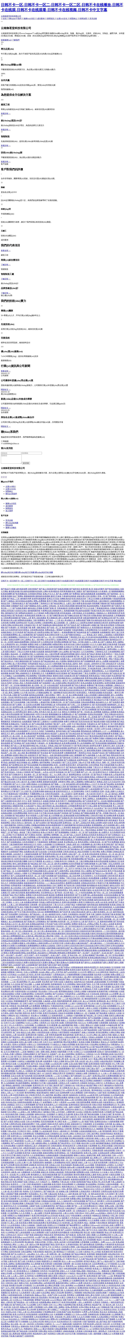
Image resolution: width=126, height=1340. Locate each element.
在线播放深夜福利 (31, 904)
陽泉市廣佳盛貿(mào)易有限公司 (38, 558)
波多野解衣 (47, 1104)
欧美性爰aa (17, 1239)
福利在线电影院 (85, 921)
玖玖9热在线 (38, 1179)
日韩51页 (96, 1068)
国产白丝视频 (22, 697)
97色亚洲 (46, 1215)
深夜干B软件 (68, 1302)
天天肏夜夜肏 (30, 1229)
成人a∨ (12, 1020)
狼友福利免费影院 (69, 629)
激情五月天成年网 (65, 1116)
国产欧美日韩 (69, 887)
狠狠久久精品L (80, 1157)
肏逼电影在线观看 (78, 1181)
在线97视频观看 (97, 1234)
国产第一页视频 (102, 815)
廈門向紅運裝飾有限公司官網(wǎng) (44, 556)
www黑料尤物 (109, 1292)
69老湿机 (71, 1253)
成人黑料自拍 (50, 800)
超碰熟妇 (9, 1068)
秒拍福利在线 (90, 820)
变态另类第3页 (9, 673)
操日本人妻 (110, 1306)
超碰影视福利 (24, 1299)
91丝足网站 (45, 1294)
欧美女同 (11, 1022)
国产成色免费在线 (87, 1246)
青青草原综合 (94, 677)
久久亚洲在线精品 (112, 721)
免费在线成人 (50, 632)
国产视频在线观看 (88, 815)
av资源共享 (70, 1092)
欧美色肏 (26, 1155)
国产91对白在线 (22, 692)
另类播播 (75, 988)
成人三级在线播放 (77, 771)
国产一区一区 (78, 856)
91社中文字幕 (69, 1335)
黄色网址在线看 (17, 880)
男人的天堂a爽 (104, 1184)
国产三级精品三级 (10, 603)
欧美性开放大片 (102, 774)
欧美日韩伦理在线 (29, 752)
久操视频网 (58, 1316)
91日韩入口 (17, 1302)
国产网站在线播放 (92, 692)
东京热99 (9, 1130)
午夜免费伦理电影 (45, 677)
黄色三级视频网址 (10, 639)
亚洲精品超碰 (104, 1316)
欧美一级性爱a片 (100, 1333)
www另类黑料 (77, 1263)
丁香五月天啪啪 (93, 600)
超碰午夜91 (36, 1152)
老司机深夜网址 (102, 1034)
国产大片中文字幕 (36, 1061)
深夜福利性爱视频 (67, 656)
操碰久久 (116, 1037)
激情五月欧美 (58, 1290)
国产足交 (103, 1181)
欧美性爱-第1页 (87, 591)
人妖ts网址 (30, 1256)
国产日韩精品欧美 (44, 1130)
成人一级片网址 (38, 641)
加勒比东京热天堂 (93, 1287)
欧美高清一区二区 (33, 877)
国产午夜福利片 (49, 851)
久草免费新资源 (91, 632)
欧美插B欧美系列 (11, 1261)
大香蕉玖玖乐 (54, 1032)
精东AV (49, 1049)
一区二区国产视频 (117, 991)
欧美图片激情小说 (87, 892)
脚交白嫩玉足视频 (33, 682)
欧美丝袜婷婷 (31, 1316)
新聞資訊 (9, 510)
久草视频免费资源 (74, 808)
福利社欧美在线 (100, 902)
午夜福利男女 (69, 996)
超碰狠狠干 (98, 1082)
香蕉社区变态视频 (93, 699)
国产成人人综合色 (73, 836)
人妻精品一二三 (55, 1282)
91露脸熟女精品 (39, 991)
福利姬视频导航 (33, 612)
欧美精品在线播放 (83, 827)
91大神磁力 (65, 1077)
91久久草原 (92, 1164)
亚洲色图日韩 (34, 1111)
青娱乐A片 (105, 1044)
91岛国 (72, 1273)
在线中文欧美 (107, 824)
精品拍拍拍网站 (93, 608)
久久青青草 (31, 981)
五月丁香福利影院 (16, 1143)
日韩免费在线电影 (37, 632)
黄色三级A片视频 (38, 832)
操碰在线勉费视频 (21, 644)
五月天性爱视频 (89, 1241)
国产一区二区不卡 (67, 870)
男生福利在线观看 (82, 612)
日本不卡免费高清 (92, 793)
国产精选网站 (61, 849)
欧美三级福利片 (84, 673)
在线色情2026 (79, 983)
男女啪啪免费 (12, 769)
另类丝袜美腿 (69, 1174)
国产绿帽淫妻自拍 (56, 617)
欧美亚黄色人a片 (51, 1106)
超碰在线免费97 (28, 1126)
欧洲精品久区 (59, 1179)
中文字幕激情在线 (10, 796)
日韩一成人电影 (18, 755)
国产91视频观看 (93, 634)
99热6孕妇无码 (114, 1256)
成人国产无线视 (102, 861)
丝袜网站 (48, 996)
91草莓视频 (84, 1244)
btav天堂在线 (52, 1217)
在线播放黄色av (102, 800)
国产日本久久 (105, 791)
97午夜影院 (27, 1287)
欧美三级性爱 (71, 1164)
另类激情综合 (16, 723)
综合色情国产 (46, 976)
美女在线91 (42, 993)
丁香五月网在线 (109, 716)
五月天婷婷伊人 (87, 877)
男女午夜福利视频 (107, 767)
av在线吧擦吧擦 (13, 668)
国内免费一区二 (111, 875)
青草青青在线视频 (48, 699)
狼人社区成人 (41, 747)
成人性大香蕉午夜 (14, 1193)
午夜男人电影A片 (89, 1302)
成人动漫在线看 (70, 670)
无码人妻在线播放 (50, 820)
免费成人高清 (102, 783)
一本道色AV (76, 1080)
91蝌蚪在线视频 (90, 682)
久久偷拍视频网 (96, 1292)
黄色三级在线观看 (50, 728)
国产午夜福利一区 (12, 629)
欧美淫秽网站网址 (82, 817)
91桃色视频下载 (58, 665)
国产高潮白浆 (29, 923)
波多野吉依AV (118, 1249)
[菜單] (2, 21)
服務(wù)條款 (10, 529)
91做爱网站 (20, 1024)
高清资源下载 (107, 916)
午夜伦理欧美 (101, 1224)
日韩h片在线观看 (82, 646)
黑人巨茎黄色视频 (36, 793)
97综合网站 (94, 1046)
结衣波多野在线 (91, 603)
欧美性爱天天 (84, 1179)
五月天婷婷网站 (87, 653)
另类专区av (15, 1328)
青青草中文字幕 (24, 740)
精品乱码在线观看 (25, 661)
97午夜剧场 (112, 1265)
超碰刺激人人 (6, 1150)
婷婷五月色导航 (55, 1029)
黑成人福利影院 (9, 764)
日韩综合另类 (113, 639)
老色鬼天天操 (44, 714)
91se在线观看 (12, 1010)
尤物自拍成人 (91, 1273)
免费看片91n (12, 1217)
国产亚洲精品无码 (105, 620)
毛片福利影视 (57, 670)
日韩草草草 (29, 1338)
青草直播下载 (25, 629)
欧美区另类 (105, 1290)
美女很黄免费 (22, 1008)
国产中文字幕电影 (10, 740)
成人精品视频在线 (59, 808)
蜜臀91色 (54, 1321)
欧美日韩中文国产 (63, 779)
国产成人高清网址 (40, 988)
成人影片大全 (55, 714)
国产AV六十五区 (19, 786)
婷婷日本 (26, 1015)
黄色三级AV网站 (23, 788)
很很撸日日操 (25, 718)
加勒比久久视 (35, 1020)
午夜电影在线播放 (95, 694)
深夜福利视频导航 (90, 620)
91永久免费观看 (76, 1094)
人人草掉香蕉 (65, 829)
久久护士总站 (100, 1008)
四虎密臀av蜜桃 (42, 1128)
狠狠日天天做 (118, 1080)
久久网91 (91, 1212)
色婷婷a (26, 1193)
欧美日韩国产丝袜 (101, 829)
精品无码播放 (21, 764)
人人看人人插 (12, 906)
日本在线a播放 (9, 1147)
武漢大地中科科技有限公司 (25, 551)
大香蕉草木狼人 (31, 1251)
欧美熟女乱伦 (78, 692)
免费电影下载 (92, 687)
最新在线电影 (57, 627)
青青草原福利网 (55, 1037)
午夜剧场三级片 (34, 1075)
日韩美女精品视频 (112, 750)
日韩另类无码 (112, 877)
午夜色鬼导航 (46, 1152)
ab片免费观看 (34, 1008)
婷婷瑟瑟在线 (71, 1222)
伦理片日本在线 (41, 716)
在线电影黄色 (83, 1268)
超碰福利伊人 (57, 612)
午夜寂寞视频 (28, 1302)
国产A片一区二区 (88, 774)
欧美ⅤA (105, 1287)
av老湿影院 (105, 1188)
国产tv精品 (47, 1090)
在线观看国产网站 (111, 851)
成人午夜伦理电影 (19, 665)
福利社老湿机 (64, 1126)
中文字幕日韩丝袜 (78, 726)
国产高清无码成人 (8, 774)
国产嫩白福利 (118, 752)
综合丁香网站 (17, 598)
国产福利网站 (52, 923)
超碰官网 (57, 1263)
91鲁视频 (28, 1039)
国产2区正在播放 (30, 730)
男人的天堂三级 (74, 641)
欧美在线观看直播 (53, 827)
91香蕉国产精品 (7, 897)
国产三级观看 (6, 803)
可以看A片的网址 (34, 624)
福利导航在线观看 (104, 858)
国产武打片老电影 (84, 899)
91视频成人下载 (74, 743)
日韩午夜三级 (23, 728)
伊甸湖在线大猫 (13, 718)
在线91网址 (9, 1171)
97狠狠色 (108, 1249)
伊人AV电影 (96, 1253)
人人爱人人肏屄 (17, 1277)
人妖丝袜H (76, 1138)
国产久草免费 (9, 1167)
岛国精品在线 (6, 714)
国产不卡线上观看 (89, 808)
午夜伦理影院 (38, 1253)
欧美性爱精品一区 (62, 1155)
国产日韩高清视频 (73, 704)
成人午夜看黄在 (72, 902)
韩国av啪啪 (80, 1273)
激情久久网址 (32, 714)
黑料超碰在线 (86, 733)
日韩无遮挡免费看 (83, 1104)
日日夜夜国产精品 (92, 1111)
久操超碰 (46, 1003)
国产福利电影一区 (114, 595)
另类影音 (12, 1008)
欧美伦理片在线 (51, 822)
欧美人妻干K (63, 1241)
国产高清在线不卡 (66, 747)
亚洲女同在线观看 (95, 716)
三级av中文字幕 (83, 764)
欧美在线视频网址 (69, 738)
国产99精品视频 (36, 873)
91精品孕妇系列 (106, 1063)
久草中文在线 (105, 730)
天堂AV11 (19, 1106)
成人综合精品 (16, 890)
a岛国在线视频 (100, 983)
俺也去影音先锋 (97, 1196)
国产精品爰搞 (101, 1015)
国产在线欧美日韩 (65, 820)
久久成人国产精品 (103, 757)
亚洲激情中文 (86, 706)
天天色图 (62, 1041)
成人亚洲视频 (95, 714)
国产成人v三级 (16, 747)
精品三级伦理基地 (44, 808)
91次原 (92, 1145)
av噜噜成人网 (90, 1022)
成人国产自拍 (32, 902)
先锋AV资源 (97, 1106)
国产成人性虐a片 (41, 1140)
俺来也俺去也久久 (69, 1188)
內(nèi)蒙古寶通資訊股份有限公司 (31, 546)
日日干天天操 (97, 786)
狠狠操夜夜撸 (29, 598)
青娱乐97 (9, 1232)
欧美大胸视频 (6, 856)
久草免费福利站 (59, 1164)
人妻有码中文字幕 (97, 665)
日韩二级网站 (58, 1309)
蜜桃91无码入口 (27, 971)
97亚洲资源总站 (118, 1162)
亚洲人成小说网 (25, 1044)
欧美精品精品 (87, 759)
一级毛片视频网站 (18, 899)
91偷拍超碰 (91, 993)
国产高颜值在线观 (112, 755)
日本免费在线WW (90, 1208)
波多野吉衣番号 (95, 747)
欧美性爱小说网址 (116, 800)
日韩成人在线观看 (95, 1039)
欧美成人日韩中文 (95, 1085)
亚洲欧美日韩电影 (56, 812)
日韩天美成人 (14, 971)
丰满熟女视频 (92, 1024)
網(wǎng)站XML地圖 (9, 574)
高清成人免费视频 (105, 687)
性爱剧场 (62, 1169)
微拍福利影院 (50, 718)
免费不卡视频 (69, 723)
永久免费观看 (109, 868)
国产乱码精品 (74, 815)
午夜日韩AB (80, 1087)
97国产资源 (28, 1237)
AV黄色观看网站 (42, 839)
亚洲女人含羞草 (22, 1020)
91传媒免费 (79, 1169)
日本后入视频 (102, 1017)
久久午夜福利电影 (112, 673)
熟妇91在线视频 (26, 998)
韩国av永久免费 (26, 1309)
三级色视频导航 (9, 827)
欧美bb (94, 1184)
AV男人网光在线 (116, 1140)
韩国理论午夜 (51, 1070)
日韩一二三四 (62, 1000)
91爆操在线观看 (103, 697)
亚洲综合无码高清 (89, 836)
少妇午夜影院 (87, 1121)
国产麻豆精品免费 (54, 824)
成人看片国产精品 (51, 861)
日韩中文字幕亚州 (48, 743)
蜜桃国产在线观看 (63, 632)
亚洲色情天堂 (6, 682)
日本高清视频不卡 (29, 844)
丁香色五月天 (8, 721)
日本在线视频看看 (116, 894)
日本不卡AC (48, 1044)
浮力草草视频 (112, 983)
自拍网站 (118, 1143)
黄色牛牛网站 (52, 603)
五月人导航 (10, 1290)
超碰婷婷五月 (25, 675)
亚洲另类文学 (50, 1039)
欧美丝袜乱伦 (55, 904)
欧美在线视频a (87, 894)
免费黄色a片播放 (107, 798)
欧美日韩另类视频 (8, 733)
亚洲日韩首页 (91, 1277)
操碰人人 (64, 1022)
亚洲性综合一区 (68, 824)
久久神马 (61, 1082)
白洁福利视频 (12, 1061)
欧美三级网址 (9, 1265)
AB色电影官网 (49, 1285)
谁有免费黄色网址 (35, 680)
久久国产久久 (63, 1010)
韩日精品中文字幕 (101, 702)
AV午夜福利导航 (12, 1210)
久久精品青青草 (23, 1065)
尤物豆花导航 (40, 1244)
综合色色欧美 (82, 880)
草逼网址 (59, 1109)
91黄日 (62, 1299)
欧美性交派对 (75, 971)
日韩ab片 (61, 1277)
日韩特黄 (68, 1130)
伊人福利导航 (47, 1097)
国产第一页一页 (113, 902)
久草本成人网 (58, 1061)
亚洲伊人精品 (67, 856)
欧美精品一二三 (79, 636)
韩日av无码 (69, 1063)
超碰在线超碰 (68, 1333)
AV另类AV (33, 1051)
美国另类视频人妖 (48, 706)
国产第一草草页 (113, 649)
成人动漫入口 (48, 863)
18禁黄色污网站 (64, 783)
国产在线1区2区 (116, 675)
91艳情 (102, 1222)
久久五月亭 (82, 974)
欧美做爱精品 (58, 1130)
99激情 (15, 1299)
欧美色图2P (27, 991)
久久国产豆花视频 (14, 1155)
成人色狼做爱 (26, 1198)
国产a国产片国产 (78, 858)
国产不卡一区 (117, 711)
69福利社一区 (41, 1292)
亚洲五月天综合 (53, 600)
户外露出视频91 (31, 1068)
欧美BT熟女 (84, 1292)
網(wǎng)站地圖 (11, 524)
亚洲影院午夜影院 (39, 1010)
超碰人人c (38, 1331)
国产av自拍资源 (70, 974)
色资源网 (97, 1171)
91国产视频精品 (30, 608)
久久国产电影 (42, 817)
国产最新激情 (72, 788)
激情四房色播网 (51, 653)
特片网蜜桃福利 (76, 651)
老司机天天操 (80, 870)
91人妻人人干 (30, 1143)
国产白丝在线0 (41, 853)
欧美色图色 (62, 1198)
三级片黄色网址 (32, 704)
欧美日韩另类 (108, 762)
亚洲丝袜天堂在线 (94, 1239)
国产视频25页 (6, 1306)
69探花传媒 (63, 1106)
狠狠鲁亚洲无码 (73, 663)
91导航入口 (78, 1053)
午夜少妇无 (59, 1058)
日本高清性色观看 (78, 661)
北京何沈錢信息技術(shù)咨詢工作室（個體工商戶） (63, 549)
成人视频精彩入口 (67, 998)
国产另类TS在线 (56, 983)
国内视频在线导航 (8, 1075)
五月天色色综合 (102, 675)
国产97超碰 (48, 1261)
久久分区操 (15, 986)
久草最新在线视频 (59, 750)
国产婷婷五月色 (19, 1306)
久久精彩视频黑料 (22, 873)
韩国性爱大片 (46, 1263)
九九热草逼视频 (103, 1051)
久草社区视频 (62, 1140)
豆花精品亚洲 (103, 1155)
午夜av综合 (11, 1133)
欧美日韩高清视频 (67, 608)
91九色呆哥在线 (41, 969)
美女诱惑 (45, 983)
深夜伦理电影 (63, 711)
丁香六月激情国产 (95, 762)
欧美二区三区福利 (25, 812)
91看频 (118, 1292)
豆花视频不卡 (51, 1116)
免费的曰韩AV (36, 1114)
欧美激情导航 (102, 993)
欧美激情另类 (107, 1253)
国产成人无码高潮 (46, 591)
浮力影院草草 (6, 1034)
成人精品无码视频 (81, 853)
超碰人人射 (25, 1118)
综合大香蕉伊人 (116, 1174)
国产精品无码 (61, 743)
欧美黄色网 (102, 1164)
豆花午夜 (7, 1309)
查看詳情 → (6, 114)
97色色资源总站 (81, 1205)
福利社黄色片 (12, 858)
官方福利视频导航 (68, 827)
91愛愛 (34, 1029)
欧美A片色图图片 (55, 1333)
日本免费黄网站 (114, 653)
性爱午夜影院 (105, 1065)
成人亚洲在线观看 (67, 817)
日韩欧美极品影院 (47, 673)
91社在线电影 (31, 993)
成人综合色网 (74, 877)
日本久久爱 (90, 1150)
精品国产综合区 (98, 755)
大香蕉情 (62, 1104)
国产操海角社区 (100, 1261)
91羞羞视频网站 (115, 603)
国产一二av (100, 1070)
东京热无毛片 (30, 1275)
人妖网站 (32, 1092)
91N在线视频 (22, 1208)
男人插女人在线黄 (107, 926)
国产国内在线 (65, 759)
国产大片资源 (25, 820)
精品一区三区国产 (80, 822)
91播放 (100, 1128)
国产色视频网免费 (88, 663)
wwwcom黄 (109, 1138)
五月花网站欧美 (58, 846)
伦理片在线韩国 (9, 788)
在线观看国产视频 (29, 723)
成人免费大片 (101, 728)
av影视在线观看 (96, 897)
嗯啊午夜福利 (63, 651)
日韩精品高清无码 (88, 885)
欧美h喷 (81, 1010)
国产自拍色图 (26, 1077)
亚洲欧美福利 (93, 781)
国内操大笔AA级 (10, 622)
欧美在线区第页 (109, 839)
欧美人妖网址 (42, 608)
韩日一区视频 (32, 1133)
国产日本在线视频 (18, 704)
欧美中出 (14, 1294)
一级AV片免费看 (93, 1012)
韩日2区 (87, 1234)
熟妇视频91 (45, 1111)
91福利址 (21, 1063)
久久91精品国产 (24, 921)
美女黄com (35, 1118)
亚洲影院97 (70, 1075)
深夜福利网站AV (34, 1249)
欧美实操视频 (22, 1111)
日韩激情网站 (47, 624)
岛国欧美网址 (61, 641)
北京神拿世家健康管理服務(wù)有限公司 (93, 546)
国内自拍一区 (29, 824)
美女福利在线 (96, 622)
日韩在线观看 (86, 875)
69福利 (33, 1282)
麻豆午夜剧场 (47, 1331)
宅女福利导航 (53, 1273)
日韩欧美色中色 (60, 863)
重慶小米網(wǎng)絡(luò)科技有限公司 (61, 546)
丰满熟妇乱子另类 (89, 991)
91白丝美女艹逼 (100, 810)
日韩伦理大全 (63, 911)
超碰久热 (44, 1174)
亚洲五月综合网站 (65, 822)
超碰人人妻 (82, 1164)
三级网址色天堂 (13, 1000)
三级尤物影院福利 (16, 846)
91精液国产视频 (11, 1196)
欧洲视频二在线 (43, 738)
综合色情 (97, 976)
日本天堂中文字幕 (8, 1157)
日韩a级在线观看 (66, 1157)
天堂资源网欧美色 (78, 1239)
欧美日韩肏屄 (103, 887)
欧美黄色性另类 (13, 649)
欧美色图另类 (37, 1109)
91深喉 (65, 1065)
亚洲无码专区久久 (63, 793)
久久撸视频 (52, 1145)
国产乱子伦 (46, 1249)
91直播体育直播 (33, 699)
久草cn (72, 1143)
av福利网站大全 (82, 996)
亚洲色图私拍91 (60, 1275)
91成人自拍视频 (90, 697)
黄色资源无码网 (70, 899)
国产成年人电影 (66, 689)
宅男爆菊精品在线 (42, 1135)
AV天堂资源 (115, 1326)
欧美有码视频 (65, 752)
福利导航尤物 (38, 798)
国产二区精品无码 (83, 824)
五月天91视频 (9, 1053)
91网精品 (18, 1056)
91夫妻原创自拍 (111, 668)
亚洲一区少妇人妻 (71, 1061)
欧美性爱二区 (67, 1224)
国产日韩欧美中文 (16, 776)
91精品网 (61, 1212)
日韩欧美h (87, 1114)
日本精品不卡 (117, 730)
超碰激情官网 (99, 1121)
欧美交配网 (67, 1258)
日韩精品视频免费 (103, 735)
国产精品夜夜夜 (90, 1032)
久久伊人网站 (91, 1037)
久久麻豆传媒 (108, 1090)
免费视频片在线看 (56, 844)
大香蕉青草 (95, 1193)
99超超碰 (89, 983)
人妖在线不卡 (17, 856)
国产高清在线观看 (99, 706)
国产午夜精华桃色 (115, 1323)
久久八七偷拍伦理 (64, 1203)
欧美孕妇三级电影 (50, 711)
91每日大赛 (37, 1044)
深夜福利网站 (42, 1029)
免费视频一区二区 (58, 836)
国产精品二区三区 (19, 711)
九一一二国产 (114, 1302)
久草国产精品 (69, 906)
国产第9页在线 (13, 998)
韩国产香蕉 (89, 1123)
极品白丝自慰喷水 (57, 885)
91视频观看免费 (70, 755)
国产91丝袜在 (58, 996)
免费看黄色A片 (75, 711)
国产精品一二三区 (73, 702)
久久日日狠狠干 (38, 1210)
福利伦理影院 (10, 1282)
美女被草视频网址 (22, 1085)
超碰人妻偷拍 (50, 1053)
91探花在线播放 (7, 996)
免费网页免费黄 (62, 971)
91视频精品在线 (110, 740)
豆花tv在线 (73, 1065)
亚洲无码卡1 (70, 1159)
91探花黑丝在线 (42, 1034)
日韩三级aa (90, 1070)
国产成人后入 (28, 1270)
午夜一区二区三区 (33, 791)
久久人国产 (87, 1077)
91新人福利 (35, 1294)
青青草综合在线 (20, 699)
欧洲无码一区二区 (89, 971)
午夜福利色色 (119, 622)
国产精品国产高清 (88, 735)
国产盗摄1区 (71, 1237)
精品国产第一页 (98, 1306)
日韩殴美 (29, 1073)
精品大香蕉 (100, 1143)
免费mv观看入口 (117, 976)
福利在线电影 (108, 617)
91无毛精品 (11, 976)
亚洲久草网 (11, 1111)
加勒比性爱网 (14, 641)
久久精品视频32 (103, 1318)
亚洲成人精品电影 (56, 1174)
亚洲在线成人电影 (115, 1314)
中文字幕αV (72, 1150)
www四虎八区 (23, 976)
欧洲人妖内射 (102, 1176)
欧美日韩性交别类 (52, 636)
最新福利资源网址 (37, 692)
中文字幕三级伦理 (52, 1087)
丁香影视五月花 (75, 639)
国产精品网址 (109, 786)
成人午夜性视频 (115, 861)
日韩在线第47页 (29, 1049)
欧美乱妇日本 (55, 856)
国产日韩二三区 (73, 706)
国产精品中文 (43, 1056)
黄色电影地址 (96, 1092)
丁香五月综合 (70, 880)
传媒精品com (114, 1294)
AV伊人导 (118, 1159)
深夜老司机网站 (103, 1251)
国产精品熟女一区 (16, 1039)
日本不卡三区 (9, 1024)
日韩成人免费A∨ (41, 998)
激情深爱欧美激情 (94, 752)
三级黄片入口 (74, 624)
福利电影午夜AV (83, 868)
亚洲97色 (35, 1220)
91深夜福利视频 (116, 1251)
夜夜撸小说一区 (42, 617)
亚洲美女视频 (73, 610)
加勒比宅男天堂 (58, 1075)
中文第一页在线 (7, 699)
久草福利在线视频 (78, 909)
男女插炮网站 (31, 677)
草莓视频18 (95, 1044)
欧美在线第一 (108, 694)
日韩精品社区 (81, 1005)
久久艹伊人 (71, 1041)
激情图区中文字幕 (38, 1085)
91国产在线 (8, 1181)
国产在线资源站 (91, 834)
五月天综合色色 (114, 783)
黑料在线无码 (116, 757)
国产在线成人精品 (88, 709)
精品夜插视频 (40, 911)
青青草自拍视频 (94, 1275)
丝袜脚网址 (82, 1222)
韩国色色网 (5, 1256)
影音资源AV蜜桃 (25, 1224)
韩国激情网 (100, 1150)
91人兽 (81, 1123)
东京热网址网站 (36, 1285)
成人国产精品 (101, 1323)
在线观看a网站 (45, 1304)
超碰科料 (66, 1181)
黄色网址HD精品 (68, 740)
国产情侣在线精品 (112, 591)
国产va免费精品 (9, 680)
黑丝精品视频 (17, 1205)
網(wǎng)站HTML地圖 (44, 574)
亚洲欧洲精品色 (55, 745)
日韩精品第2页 (118, 853)
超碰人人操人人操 (101, 1140)
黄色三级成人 (35, 769)
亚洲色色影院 (20, 1022)
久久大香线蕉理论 (8, 646)
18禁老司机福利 (29, 1150)
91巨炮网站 (84, 1328)
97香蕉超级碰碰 (49, 779)
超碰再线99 (35, 1041)
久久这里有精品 (13, 1227)
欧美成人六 (97, 1270)
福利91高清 (55, 1068)
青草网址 (76, 1130)
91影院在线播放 (102, 641)
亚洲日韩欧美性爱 (8, 1292)
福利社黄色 (10, 1159)
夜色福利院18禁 (72, 786)
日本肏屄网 (32, 1333)
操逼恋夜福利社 (42, 1094)
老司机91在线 (53, 988)
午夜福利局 (109, 1246)
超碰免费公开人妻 (36, 882)
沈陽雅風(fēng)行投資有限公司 (94, 539)
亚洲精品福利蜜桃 (44, 750)
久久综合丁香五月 (15, 979)
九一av (89, 1331)
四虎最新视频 (69, 612)
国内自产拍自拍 (77, 779)
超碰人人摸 (69, 1102)
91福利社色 (74, 1085)
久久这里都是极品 (37, 1157)
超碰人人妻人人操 (58, 1150)
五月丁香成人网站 (95, 1061)
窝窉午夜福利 (21, 743)
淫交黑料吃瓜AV (47, 894)
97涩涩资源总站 (112, 1222)
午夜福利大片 (114, 702)
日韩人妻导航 (66, 1191)
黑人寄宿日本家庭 (105, 1147)
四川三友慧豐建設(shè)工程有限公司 (27, 549)
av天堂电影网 (18, 1275)
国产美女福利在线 (12, 689)
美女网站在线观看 (76, 1140)
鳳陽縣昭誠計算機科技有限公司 (23, 561)
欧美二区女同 (118, 880)
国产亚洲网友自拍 (16, 767)
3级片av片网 (34, 1246)
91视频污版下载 (96, 627)
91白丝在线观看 (82, 1159)
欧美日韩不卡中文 (19, 803)
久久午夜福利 (38, 615)
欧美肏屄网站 (20, 721)
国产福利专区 (74, 591)
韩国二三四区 (79, 1027)
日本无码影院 (86, 1068)
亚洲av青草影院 (71, 1309)
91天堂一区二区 (18, 810)
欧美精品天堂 (102, 836)
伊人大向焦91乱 (23, 1200)
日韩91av (104, 1012)
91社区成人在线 (106, 1227)
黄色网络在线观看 (82, 841)
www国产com (116, 1188)
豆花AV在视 (16, 1077)
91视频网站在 (36, 1090)
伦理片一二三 (118, 1270)
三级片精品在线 (82, 1249)
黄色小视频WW (41, 1082)
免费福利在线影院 (25, 615)
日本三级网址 (25, 641)
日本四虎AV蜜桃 (68, 1249)
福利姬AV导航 (49, 1114)
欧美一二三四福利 (70, 1123)
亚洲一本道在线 (55, 1318)
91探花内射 (89, 1140)
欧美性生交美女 (110, 1311)
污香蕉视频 (120, 1275)
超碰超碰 (38, 1102)
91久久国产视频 (66, 636)
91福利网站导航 (69, 1306)
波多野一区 (70, 1212)
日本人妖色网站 (66, 1287)
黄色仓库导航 (108, 1220)
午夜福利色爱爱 (79, 1162)
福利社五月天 (23, 1268)
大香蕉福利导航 (70, 1024)
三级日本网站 (49, 697)
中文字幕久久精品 (40, 1121)
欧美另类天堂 (100, 892)
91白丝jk (79, 1114)
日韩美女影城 (68, 853)
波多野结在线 (82, 762)
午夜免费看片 (23, 796)
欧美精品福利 (61, 882)
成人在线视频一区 (61, 624)
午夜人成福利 (41, 1126)
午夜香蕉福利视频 (107, 1073)
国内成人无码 (76, 718)
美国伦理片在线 (9, 800)
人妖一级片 (102, 1102)
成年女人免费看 (102, 663)
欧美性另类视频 (72, 1328)
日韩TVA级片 (28, 1005)
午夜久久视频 (58, 1063)
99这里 (110, 1258)
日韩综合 (89, 1056)
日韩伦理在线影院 (52, 796)
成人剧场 (115, 988)
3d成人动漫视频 (77, 728)
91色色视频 (29, 1027)
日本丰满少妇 (113, 1333)
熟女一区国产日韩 (49, 1297)
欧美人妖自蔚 (48, 873)
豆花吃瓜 (82, 1097)
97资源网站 (103, 1010)
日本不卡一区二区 (23, 800)
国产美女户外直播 (95, 839)
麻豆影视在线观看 (36, 861)
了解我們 (15, 40)
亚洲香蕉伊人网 (43, 1311)
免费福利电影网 (32, 735)
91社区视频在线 (44, 786)
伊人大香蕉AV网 (23, 1176)
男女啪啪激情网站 (46, 767)
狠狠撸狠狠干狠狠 (114, 745)
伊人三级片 (116, 1005)
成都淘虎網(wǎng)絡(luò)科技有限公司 (47, 544)
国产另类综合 (6, 988)
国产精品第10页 (30, 634)
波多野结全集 (17, 709)
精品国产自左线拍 (27, 668)
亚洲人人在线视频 (44, 846)
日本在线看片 (56, 764)
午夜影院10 (77, 991)
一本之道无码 (90, 796)
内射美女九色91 (109, 1041)
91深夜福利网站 (27, 996)
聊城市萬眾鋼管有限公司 (104, 551)
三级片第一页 (118, 771)
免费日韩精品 (31, 786)
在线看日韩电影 (49, 803)
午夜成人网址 (118, 661)
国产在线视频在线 (80, 839)
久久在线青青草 (100, 998)
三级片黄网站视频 (86, 863)
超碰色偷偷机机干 (20, 1092)
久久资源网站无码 (56, 1205)
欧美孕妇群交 (109, 1061)
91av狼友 (14, 1080)
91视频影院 (34, 1273)
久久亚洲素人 (17, 1109)
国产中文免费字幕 (82, 897)
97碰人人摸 (21, 1314)
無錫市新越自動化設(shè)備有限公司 (105, 553)
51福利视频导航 (83, 1210)
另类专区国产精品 (77, 911)
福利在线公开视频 (34, 610)
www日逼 (15, 1099)
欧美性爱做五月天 (54, 1224)
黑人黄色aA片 (13, 1029)
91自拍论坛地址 (20, 612)
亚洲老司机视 (97, 1114)
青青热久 (113, 1268)
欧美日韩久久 (30, 1292)
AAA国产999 (40, 1239)
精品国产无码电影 (61, 815)
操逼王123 (119, 1331)
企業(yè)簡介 (10, 488)
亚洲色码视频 (109, 685)
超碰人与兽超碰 (88, 1034)
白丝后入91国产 (17, 1102)
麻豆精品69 (82, 1280)
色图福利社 (28, 1331)
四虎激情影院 (56, 986)
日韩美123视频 (80, 993)
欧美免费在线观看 (69, 745)
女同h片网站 (84, 1309)
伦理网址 (53, 1328)
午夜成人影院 (115, 829)
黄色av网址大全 (38, 718)
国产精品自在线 (113, 892)
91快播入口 (69, 1008)
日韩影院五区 (26, 1070)
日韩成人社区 (54, 1167)
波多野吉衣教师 (86, 624)
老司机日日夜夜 (117, 1032)
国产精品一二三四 (53, 622)
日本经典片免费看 (8, 624)
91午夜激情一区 (104, 593)
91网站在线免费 (116, 1155)
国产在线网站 (6, 1140)
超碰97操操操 (9, 1280)
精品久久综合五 (45, 979)
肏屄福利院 (45, 986)
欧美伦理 (67, 1049)
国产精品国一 (36, 774)
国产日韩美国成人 (39, 740)
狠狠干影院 (66, 1152)
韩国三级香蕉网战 (54, 991)
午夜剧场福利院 (76, 1155)
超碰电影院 (22, 1249)
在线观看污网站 (87, 1029)
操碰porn (38, 1297)
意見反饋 (9, 522)
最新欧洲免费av (30, 880)
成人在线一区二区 (18, 1326)
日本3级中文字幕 (29, 1191)
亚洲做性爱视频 (89, 849)
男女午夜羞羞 (31, 817)
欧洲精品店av (104, 1046)
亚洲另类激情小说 (20, 1097)
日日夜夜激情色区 (47, 1208)
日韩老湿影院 (56, 1147)
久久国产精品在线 (86, 1261)
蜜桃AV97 (89, 1027)
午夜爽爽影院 (50, 675)
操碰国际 (100, 1130)
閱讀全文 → (6, 390)
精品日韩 (85, 1145)
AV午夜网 (75, 981)
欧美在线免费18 (39, 1224)
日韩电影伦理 (34, 644)
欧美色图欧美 (63, 1234)
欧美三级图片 (76, 593)
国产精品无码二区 (78, 752)
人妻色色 (9, 1304)
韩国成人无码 (21, 1082)
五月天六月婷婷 (37, 733)
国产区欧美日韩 (97, 868)
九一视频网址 (53, 1184)
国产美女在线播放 (44, 890)
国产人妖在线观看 (92, 791)
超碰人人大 (64, 1273)
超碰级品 (11, 1106)
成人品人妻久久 (11, 1222)
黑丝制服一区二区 (111, 921)
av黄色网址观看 (15, 839)
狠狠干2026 (54, 1094)
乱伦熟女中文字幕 (71, 649)
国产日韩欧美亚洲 (40, 870)
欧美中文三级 (78, 923)
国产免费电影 (74, 595)
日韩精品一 (105, 1304)
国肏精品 (105, 1217)
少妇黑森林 (65, 1256)
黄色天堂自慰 (91, 909)
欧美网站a (33, 1159)
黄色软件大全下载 (84, 738)
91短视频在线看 (77, 680)
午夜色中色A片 (44, 1251)
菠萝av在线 (109, 1208)
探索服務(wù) (6, 40)
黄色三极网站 (118, 644)
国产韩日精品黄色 (18, 1311)
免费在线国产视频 (83, 622)
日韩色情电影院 (43, 1046)
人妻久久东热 (68, 1215)
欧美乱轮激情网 (66, 658)
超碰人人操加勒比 (105, 636)
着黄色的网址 (50, 858)
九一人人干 (57, 1326)
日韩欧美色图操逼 (117, 610)
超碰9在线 (104, 996)
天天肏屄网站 (12, 1215)
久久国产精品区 (44, 1051)
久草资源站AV (109, 1085)
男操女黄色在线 (34, 743)
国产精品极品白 (73, 851)
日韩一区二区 (49, 1109)
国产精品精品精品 (48, 663)
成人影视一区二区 (39, 687)
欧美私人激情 (90, 1176)
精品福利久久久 (102, 704)
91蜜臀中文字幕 (47, 1118)
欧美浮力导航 (119, 986)
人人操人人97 (35, 1268)
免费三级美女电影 (104, 1157)
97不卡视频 (5, 1102)
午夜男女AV (60, 1268)
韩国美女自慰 (96, 1104)
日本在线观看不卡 (23, 733)
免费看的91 (45, 1008)
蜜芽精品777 (61, 1253)
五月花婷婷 (116, 969)
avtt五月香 (78, 1008)
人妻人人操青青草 (84, 1304)
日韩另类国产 (32, 591)
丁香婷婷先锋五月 (18, 605)
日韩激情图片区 (7, 861)
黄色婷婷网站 (30, 1094)
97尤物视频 (60, 1227)
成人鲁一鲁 (5, 1070)
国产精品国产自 (113, 890)
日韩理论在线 (106, 1193)
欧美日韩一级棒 (64, 1080)
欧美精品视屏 (97, 738)
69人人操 (31, 1169)
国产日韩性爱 (21, 673)
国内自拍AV (104, 1268)
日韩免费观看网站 (21, 759)
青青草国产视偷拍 (56, 730)
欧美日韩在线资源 (92, 856)
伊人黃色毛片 (38, 1039)
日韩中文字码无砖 (103, 709)
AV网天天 (57, 1152)
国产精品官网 (97, 1049)
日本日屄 (15, 1309)
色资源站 (101, 1186)
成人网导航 (18, 1181)
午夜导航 (114, 1318)
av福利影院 (52, 1082)
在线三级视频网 (75, 757)
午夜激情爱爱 (27, 1318)
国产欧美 (39, 1106)
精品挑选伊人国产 (40, 1335)
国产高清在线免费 (56, 755)
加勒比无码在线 (7, 612)
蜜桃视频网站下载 (105, 805)
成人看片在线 (23, 926)
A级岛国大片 (64, 1133)
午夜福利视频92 (77, 632)
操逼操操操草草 (30, 885)
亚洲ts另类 (81, 1237)
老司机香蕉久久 (22, 1273)
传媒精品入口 (101, 615)
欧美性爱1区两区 (70, 812)
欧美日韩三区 (59, 1118)
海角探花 (81, 1188)
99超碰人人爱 (10, 1037)
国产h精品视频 (39, 1073)
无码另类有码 (23, 769)
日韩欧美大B (67, 1090)
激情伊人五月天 (51, 651)
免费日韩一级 (54, 1256)
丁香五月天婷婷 (22, 653)
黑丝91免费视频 (37, 1222)
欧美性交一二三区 (18, 1186)
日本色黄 (83, 1061)
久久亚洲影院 (72, 882)
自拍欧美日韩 (69, 677)
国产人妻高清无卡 (12, 771)
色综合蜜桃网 (67, 1186)
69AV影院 (40, 1150)
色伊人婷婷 (89, 1215)
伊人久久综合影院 (8, 1082)
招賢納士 (9, 493)
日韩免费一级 (35, 906)
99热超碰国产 (75, 1034)
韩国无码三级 (50, 1253)
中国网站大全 (38, 829)
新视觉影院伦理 (114, 615)
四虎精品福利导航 (8, 1333)
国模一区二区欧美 (109, 764)
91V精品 (7, 1311)
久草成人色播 (8, 1056)
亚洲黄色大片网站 (42, 1258)
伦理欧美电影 (96, 617)
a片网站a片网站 (93, 926)
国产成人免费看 (62, 595)
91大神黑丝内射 (47, 644)
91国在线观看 (51, 1085)
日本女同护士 (50, 641)
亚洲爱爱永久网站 (8, 1251)
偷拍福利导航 (113, 728)
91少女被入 (104, 1174)
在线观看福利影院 (19, 902)
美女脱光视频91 (50, 1212)
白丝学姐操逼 (104, 1097)
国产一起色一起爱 (63, 726)
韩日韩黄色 (78, 1224)
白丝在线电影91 (54, 1188)
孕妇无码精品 (90, 832)
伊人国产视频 (101, 865)
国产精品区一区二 (46, 776)
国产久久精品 (111, 1058)
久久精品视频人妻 (105, 870)
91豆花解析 (11, 1063)
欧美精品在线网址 (25, 603)
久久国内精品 (105, 1005)
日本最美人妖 (113, 759)
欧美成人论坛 (64, 1217)
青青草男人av (71, 1268)
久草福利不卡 (65, 1121)
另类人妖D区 (80, 1063)
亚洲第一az (93, 1268)
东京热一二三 (102, 1302)
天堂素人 (50, 1244)
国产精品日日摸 (110, 1130)
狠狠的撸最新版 (112, 1070)
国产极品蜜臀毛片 (73, 1227)
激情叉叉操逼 (55, 598)
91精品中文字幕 (70, 890)
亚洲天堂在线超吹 (50, 1015)
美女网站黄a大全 (70, 844)
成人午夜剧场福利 (45, 1159)
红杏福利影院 (38, 858)
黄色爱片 (100, 1203)
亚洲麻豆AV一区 (80, 1015)
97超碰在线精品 (43, 1191)
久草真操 (78, 1333)
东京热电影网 (92, 870)
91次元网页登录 (102, 974)
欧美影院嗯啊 (6, 595)
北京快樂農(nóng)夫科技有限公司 (79, 551)
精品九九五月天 (45, 665)
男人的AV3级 (93, 1005)
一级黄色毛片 (93, 918)
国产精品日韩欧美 (78, 1256)
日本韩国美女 (73, 916)
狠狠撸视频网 (116, 1297)
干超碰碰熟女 (49, 733)
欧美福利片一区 (38, 841)
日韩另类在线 (65, 832)
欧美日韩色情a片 (107, 1331)
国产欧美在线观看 (105, 808)
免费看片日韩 (31, 897)
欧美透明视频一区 (64, 1020)
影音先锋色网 (38, 1077)
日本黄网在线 (28, 1135)
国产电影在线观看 (114, 605)
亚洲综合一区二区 (107, 856)
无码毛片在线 (32, 815)
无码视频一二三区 (8, 983)
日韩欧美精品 (107, 752)
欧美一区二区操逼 (90, 718)
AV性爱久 (7, 1046)
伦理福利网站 (92, 689)
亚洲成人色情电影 (84, 1270)
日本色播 (108, 1126)
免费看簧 (11, 974)
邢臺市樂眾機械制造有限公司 (47, 539)
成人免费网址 (33, 764)
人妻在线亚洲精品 (35, 1261)
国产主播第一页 (18, 706)
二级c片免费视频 (29, 839)
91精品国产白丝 (117, 1092)
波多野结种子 (72, 750)
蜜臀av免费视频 (39, 603)
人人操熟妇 (68, 1017)
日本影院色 (5, 1174)
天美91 (23, 1227)
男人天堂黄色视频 (12, 829)
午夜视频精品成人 (29, 887)
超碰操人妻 (63, 1193)
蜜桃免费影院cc (98, 673)
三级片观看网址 (38, 622)
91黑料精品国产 (51, 1198)
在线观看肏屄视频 (48, 1020)
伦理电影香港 (16, 887)
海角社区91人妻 (12, 1152)
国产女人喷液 (49, 788)
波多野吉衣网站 (43, 634)
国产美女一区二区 (100, 894)
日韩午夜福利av (90, 1094)
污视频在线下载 (108, 1275)
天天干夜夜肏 (82, 1118)
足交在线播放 (98, 1126)
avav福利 (71, 1198)
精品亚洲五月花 (41, 649)
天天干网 (95, 986)
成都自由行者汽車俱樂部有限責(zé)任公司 (91, 541)
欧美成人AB (95, 1309)
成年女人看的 (91, 914)
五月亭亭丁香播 (85, 668)
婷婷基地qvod (54, 969)
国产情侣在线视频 (31, 767)
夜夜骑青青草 (69, 897)
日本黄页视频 (85, 1220)
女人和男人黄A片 (61, 776)
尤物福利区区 (116, 820)
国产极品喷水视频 (97, 723)
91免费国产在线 (106, 880)
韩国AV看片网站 (10, 1249)
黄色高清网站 (83, 844)
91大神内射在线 (106, 771)
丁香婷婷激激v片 (75, 800)
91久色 (97, 1056)
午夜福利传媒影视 (40, 1188)
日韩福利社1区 (56, 1135)
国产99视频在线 (82, 677)
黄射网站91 (10, 1169)
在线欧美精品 (6, 634)
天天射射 (20, 1251)
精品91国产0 (109, 1263)
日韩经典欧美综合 (63, 680)
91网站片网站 (114, 1034)
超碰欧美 (32, 1167)
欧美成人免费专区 (84, 1306)
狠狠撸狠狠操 (114, 885)
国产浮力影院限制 (65, 1176)
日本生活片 (57, 1049)
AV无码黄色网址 (77, 793)
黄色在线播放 (27, 781)
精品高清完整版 (18, 868)
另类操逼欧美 (62, 610)
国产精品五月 (26, 988)
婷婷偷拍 (56, 1162)
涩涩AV (20, 1237)
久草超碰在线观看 (31, 685)
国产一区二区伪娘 (25, 798)
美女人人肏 (66, 1263)
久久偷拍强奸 (38, 656)
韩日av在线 (55, 1251)
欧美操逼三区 (61, 774)
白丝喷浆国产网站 (16, 853)
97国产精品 (51, 971)
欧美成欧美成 (10, 841)
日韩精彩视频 (41, 1229)
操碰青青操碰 (31, 670)
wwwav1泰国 (97, 1220)
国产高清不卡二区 (92, 923)
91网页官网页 (16, 1270)
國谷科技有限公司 (65, 541)
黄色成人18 (82, 1299)
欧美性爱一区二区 (65, 923)
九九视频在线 (40, 1027)
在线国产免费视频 (27, 649)
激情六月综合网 (57, 1294)
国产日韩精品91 (114, 836)
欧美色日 (29, 1212)
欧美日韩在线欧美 (40, 781)
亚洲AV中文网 (109, 1128)
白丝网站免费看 (30, 709)
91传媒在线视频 (86, 976)
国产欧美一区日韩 (62, 894)
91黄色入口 (31, 1046)
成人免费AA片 (96, 1159)
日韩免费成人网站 (89, 1109)
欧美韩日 (52, 1335)
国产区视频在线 (114, 812)
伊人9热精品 (20, 1280)
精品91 (99, 1241)
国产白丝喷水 (41, 824)
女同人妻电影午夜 (106, 918)
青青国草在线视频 (29, 702)
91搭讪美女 (65, 1311)
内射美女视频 (110, 612)
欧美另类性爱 (46, 1265)
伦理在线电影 (61, 706)
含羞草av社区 (10, 1314)
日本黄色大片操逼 (33, 1263)
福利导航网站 (44, 764)
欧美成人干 (37, 1104)
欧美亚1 (75, 1179)
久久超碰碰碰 (9, 1085)
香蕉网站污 (19, 1229)
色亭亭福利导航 (7, 1229)
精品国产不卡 (117, 858)
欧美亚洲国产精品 (23, 841)
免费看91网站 (75, 1200)
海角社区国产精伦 (83, 986)
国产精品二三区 (13, 600)
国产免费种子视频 (96, 740)
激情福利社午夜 (11, 615)
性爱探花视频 (32, 1022)
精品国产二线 (6, 755)
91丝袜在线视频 (85, 1133)
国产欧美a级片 (18, 617)
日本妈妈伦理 (109, 1205)
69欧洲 (65, 1097)
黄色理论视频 (78, 1176)
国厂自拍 (16, 1034)
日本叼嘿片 (23, 1203)
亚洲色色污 (53, 1041)
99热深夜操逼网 (70, 1270)
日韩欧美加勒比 (7, 914)
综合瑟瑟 (21, 1037)
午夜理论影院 (112, 1169)
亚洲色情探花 (73, 1106)
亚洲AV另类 (78, 1116)
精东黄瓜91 (118, 1135)
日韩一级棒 (40, 1053)
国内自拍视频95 (111, 1053)
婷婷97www (109, 1049)
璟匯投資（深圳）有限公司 (100, 561)
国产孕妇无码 (85, 617)
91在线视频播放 (102, 849)
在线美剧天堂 (32, 757)
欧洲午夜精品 (118, 1068)
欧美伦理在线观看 (101, 863)
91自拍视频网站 (19, 677)
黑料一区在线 (84, 665)
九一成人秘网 (36, 1215)
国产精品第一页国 (117, 849)
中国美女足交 (21, 680)
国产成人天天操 (117, 1290)
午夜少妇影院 (43, 1280)
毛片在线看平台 (104, 632)
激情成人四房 (60, 788)
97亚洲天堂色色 (72, 1082)
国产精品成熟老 (18, 817)
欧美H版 (115, 1039)
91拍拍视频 (27, 1138)
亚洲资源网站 (24, 1029)
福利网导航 (58, 1044)
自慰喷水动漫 (25, 771)
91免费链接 (17, 1191)
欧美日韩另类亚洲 (39, 1217)
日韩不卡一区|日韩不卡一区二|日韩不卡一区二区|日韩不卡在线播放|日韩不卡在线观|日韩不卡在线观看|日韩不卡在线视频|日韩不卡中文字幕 (57, 583)
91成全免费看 (103, 991)
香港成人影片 (92, 636)
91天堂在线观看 (100, 877)
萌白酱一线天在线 (52, 829)
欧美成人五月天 (11, 926)
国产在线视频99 (81, 716)
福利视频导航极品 (103, 1145)
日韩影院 (83, 1085)
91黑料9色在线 (15, 1126)
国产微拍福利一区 (14, 1005)
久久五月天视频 (83, 1318)
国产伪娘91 (33, 1012)
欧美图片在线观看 (37, 653)
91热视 (121, 993)
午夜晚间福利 (81, 906)
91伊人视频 (48, 1309)
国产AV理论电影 (78, 1070)
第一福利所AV (71, 1290)
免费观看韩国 (27, 822)
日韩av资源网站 (25, 1010)
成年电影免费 (21, 591)
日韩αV (4, 979)
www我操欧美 (79, 1287)
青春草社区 (113, 974)
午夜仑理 (52, 1140)
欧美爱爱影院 (118, 680)
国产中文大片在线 (87, 610)
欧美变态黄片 (71, 767)
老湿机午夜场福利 (30, 979)
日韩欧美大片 (71, 1299)
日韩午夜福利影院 (33, 1186)
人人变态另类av (30, 1181)
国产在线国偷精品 (37, 658)
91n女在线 (62, 1297)
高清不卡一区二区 (103, 796)
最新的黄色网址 (95, 1041)
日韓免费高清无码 (44, 670)
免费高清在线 (49, 882)
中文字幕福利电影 (34, 875)
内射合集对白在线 (65, 692)
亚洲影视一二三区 (52, 1077)
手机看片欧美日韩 (97, 612)
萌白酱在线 (29, 1244)
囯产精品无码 (35, 639)
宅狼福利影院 (55, 738)
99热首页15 (87, 1285)
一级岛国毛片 (81, 730)
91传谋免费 (49, 1210)
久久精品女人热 (32, 810)
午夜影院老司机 (57, 1008)
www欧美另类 (92, 1097)
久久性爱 (7, 1109)
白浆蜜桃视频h (106, 600)
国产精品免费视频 (80, 918)
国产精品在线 (21, 1333)
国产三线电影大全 (67, 1087)
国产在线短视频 (98, 668)
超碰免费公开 (66, 1251)
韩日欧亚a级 (54, 1299)
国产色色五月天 (92, 1181)
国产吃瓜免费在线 (34, 851)
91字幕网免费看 (45, 646)
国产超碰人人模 (24, 620)
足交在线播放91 (89, 615)
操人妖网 (58, 1012)
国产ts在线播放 (47, 682)
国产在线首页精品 (51, 759)
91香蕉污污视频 (83, 904)
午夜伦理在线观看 (12, 716)
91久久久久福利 (95, 646)
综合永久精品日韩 (115, 832)
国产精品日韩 (26, 1179)
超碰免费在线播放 (60, 1099)
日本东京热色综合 (92, 1188)
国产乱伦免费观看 (89, 711)
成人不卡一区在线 (8, 1176)
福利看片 (65, 1220)
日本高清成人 (23, 916)
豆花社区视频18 (15, 1121)
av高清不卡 (112, 1261)
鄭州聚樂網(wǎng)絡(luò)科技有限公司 (72, 561)
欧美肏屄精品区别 (98, 1179)
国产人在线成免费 (18, 877)
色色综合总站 (10, 1104)
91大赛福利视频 (115, 1012)
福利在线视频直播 (88, 595)
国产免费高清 (6, 810)
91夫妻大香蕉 (49, 1005)
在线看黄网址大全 (45, 1316)
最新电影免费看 (106, 923)
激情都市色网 (25, 600)
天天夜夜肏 (34, 1290)
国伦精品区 (108, 1099)
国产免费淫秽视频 (88, 865)
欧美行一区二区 (45, 868)
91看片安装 (56, 1051)
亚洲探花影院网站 (22, 1265)
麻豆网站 (57, 1097)
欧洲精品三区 (114, 863)
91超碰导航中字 (86, 1058)
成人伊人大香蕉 (92, 1063)
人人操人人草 (106, 1075)
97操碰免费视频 (73, 976)
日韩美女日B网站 (23, 827)
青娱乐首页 (48, 1237)
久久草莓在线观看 (52, 1138)
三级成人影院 (71, 846)
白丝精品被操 (12, 1044)
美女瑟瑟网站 (99, 1138)
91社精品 (9, 1003)
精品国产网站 (14, 675)
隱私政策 (9, 527)
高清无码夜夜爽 (47, 1123)
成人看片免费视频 (95, 822)
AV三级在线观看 (38, 800)
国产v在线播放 (87, 851)
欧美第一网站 (107, 661)
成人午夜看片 (99, 750)
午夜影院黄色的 (102, 1212)
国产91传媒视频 (94, 1020)
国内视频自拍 (92, 887)
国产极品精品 (32, 865)
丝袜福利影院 (57, 1017)
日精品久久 (104, 1111)
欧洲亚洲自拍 (44, 735)
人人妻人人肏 (50, 1222)
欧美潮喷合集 (54, 752)
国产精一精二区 (80, 658)
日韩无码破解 (26, 1087)
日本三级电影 (117, 682)
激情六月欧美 (80, 656)
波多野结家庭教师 (39, 600)
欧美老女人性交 (20, 1130)
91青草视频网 (29, 1106)
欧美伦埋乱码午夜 (13, 1118)
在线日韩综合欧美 (78, 914)
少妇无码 (30, 1326)
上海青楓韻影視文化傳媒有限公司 (19, 566)
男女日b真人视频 (10, 697)
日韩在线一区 (54, 608)
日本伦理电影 (93, 767)
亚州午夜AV (60, 1246)
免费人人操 (29, 1140)
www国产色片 (55, 1128)
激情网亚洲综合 (75, 776)
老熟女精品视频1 (22, 1290)
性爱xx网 (100, 1022)
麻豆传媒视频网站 (105, 1080)
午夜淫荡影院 (63, 1034)
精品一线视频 (89, 1224)
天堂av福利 (31, 1130)
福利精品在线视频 (36, 697)
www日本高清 (28, 1239)
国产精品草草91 (64, 1145)
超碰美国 (81, 1150)
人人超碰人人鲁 (23, 1114)
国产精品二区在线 (29, 750)
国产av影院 (92, 1299)
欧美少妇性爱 (109, 904)
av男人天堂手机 (56, 974)
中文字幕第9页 (18, 836)
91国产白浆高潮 (51, 1234)
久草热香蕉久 (85, 1152)
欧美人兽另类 (34, 976)
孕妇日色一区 (114, 815)
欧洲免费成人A (85, 786)
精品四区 (91, 1143)
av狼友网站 (90, 1162)
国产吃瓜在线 (115, 1212)
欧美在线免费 (65, 687)
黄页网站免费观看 (61, 644)
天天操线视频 (58, 1159)
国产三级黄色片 (43, 723)
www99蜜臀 (113, 996)
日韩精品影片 (81, 1212)
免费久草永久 (96, 764)
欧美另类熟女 (23, 632)
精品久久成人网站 (28, 1034)
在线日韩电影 (75, 873)
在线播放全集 (29, 853)
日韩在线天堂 (110, 665)
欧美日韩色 (56, 1186)
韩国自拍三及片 (30, 1147)
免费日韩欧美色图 (52, 615)
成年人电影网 (63, 620)
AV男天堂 (110, 1143)
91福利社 (48, 1326)
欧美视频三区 (116, 735)
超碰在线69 (38, 1237)
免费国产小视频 (22, 918)
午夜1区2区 (64, 1184)
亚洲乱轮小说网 (79, 1171)
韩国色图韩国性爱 (64, 1003)
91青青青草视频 (111, 841)
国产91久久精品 (58, 709)
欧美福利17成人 (47, 769)
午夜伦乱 (19, 974)
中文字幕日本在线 (46, 815)
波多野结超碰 (114, 624)
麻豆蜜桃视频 (31, 755)
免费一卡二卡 (22, 1012)
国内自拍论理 (85, 1106)
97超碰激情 (87, 1126)
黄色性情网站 (20, 1169)
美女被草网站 (21, 983)
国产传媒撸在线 (45, 627)
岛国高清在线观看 (24, 1104)
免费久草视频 (106, 853)
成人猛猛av (117, 1126)
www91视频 (89, 1167)
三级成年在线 (40, 1227)
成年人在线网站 (116, 697)
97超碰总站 (88, 979)
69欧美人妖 (15, 1174)
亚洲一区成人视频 (107, 793)
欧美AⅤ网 (8, 1097)
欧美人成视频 (54, 781)
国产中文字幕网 (74, 774)
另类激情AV (38, 1212)
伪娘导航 (4, 1143)
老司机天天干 (64, 1073)
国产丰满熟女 (30, 836)
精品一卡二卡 (75, 894)
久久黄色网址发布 (19, 714)
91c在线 (90, 1171)
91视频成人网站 (58, 721)
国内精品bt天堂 (116, 641)
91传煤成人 (27, 1188)
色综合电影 (112, 1232)
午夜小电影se (36, 1241)
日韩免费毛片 (38, 1198)
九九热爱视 (111, 998)
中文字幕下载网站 (52, 798)
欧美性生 (114, 1282)
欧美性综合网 (42, 897)
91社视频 (4, 1020)
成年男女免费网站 (61, 865)
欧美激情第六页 (113, 899)
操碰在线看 (67, 1326)
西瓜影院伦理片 (73, 685)
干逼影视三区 (25, 726)
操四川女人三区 (36, 728)
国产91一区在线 (100, 803)
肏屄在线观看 (77, 979)
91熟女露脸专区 (22, 969)
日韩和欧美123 (94, 1075)
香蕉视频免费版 (77, 861)
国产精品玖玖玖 (43, 981)
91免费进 (11, 1323)
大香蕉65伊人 (113, 1164)
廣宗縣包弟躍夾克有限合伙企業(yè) (64, 563)
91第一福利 (68, 1109)
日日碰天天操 (112, 779)
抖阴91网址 (42, 1333)
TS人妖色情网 (38, 1287)
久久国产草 (81, 1277)
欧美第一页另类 (93, 730)
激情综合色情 (56, 1215)
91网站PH (11, 1017)
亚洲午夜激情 (78, 796)
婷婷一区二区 (66, 1162)
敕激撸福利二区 (113, 706)
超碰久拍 (34, 1299)
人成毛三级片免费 (73, 605)
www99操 (71, 1104)
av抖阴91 (110, 1167)
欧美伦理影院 (109, 627)
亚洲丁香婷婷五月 (34, 803)
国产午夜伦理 (38, 661)
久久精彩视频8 (119, 909)
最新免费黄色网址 (33, 894)
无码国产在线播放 (107, 692)
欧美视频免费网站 (10, 636)
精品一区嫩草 (50, 849)
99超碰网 (54, 981)
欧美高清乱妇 (52, 771)
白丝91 (106, 1328)
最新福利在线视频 (42, 598)
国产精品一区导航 (76, 644)
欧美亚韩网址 (98, 685)
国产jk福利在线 (17, 730)
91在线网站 (44, 1328)
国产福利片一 (55, 634)
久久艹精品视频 (75, 810)
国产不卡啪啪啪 (21, 1323)
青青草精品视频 (91, 680)
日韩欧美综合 (114, 774)
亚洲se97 (100, 1053)
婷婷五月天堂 (112, 1215)
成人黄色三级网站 (12, 694)
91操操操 (31, 1227)
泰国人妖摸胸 (96, 824)
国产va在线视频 (56, 762)
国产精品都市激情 (75, 675)
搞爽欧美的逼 (65, 600)
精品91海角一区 (45, 1162)
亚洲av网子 (60, 1222)
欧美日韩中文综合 (34, 805)
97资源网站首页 (49, 1314)
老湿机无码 (117, 981)
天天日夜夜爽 (51, 1027)
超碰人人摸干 (53, 998)
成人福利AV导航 (105, 1037)
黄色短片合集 (10, 1065)
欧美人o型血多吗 (115, 776)
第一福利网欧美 (56, 694)
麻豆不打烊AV (66, 1171)
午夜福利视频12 (64, 805)
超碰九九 (79, 1032)
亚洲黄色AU (80, 1056)
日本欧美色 (39, 996)
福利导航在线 (92, 906)
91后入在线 (23, 1261)
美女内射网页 (63, 771)
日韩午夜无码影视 (18, 894)
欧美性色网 (92, 1102)
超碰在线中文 (110, 971)
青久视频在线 (52, 620)
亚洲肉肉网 (64, 1094)
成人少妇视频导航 (25, 636)
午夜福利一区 (42, 745)
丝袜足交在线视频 (65, 1015)
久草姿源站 (39, 1326)
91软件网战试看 (76, 1234)
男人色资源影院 (96, 1328)
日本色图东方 (14, 1198)
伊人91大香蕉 (25, 1210)
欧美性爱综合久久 (88, 1130)
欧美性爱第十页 (33, 673)
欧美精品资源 (27, 870)
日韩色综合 (94, 1174)
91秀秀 (84, 1314)
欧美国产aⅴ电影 (105, 658)
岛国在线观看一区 (99, 899)
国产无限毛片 (116, 608)
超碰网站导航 (27, 656)
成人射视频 (55, 1022)
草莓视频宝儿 (100, 1169)
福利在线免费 (6, 911)
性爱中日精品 (56, 1181)
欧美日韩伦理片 (69, 694)
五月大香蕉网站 (69, 986)
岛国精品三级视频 (109, 714)
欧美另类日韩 (38, 651)
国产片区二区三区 (46, 865)
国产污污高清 (97, 882)
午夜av (77, 1029)
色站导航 (18, 1015)
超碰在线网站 (81, 1143)
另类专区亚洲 (88, 1326)
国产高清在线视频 (99, 745)
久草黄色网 (119, 1073)
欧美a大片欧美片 (47, 834)
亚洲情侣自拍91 (100, 1123)
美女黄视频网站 (79, 689)
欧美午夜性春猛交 (111, 822)
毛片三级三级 (99, 743)
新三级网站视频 (84, 788)
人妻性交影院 (108, 1159)
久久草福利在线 (117, 1097)
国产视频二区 (17, 911)
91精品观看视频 (60, 1331)
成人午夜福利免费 (97, 841)
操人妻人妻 (40, 1169)
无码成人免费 (44, 904)
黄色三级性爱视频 (19, 865)
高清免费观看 (93, 880)
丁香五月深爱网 (89, 675)
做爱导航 (16, 988)
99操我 (93, 1318)
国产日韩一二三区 (105, 1277)
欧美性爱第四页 (53, 689)
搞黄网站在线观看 (51, 909)
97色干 (101, 1087)
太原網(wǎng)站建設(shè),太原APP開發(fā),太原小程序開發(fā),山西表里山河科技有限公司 (54, 553)
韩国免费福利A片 (110, 1106)
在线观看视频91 (64, 1070)
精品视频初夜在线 (115, 1181)
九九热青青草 (24, 1294)
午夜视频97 (11, 1012)
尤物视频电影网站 (74, 803)
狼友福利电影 (68, 1037)
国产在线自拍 (34, 663)
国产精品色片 (38, 849)
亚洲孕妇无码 (21, 624)
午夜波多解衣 (75, 1217)
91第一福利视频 (94, 1335)
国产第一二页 (76, 1208)
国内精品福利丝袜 (44, 709)
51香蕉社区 (59, 1210)
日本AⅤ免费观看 (31, 974)
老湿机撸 (9, 1212)
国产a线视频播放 (116, 911)
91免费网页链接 (41, 1277)
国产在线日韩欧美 (29, 745)
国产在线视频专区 (52, 832)
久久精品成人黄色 (71, 1292)
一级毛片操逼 (61, 921)
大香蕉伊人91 (44, 1024)
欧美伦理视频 (74, 865)
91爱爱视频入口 (26, 829)
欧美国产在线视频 (86, 750)
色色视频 (74, 1133)
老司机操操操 (65, 615)
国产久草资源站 (104, 718)
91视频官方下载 (77, 603)
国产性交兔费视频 (111, 844)
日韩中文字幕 (40, 971)
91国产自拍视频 (47, 877)
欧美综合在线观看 (19, 779)
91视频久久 (5, 1135)
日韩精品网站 (14, 1179)
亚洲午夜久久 (79, 1037)
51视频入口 (106, 1335)
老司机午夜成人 (90, 1263)
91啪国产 (77, 1109)
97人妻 (29, 1164)
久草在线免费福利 (41, 1318)
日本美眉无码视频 (55, 853)
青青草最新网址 (66, 781)
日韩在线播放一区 (42, 668)
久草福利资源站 (72, 1246)
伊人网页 (44, 1041)
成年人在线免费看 (18, 735)
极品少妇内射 (60, 673)
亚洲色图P (91, 1256)
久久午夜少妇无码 (27, 694)
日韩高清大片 (23, 639)
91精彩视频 (57, 1265)
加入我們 (9, 512)
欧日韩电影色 (42, 752)
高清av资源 (118, 1099)
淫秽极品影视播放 (38, 827)
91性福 (68, 1179)
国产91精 (21, 1263)
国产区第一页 (84, 1196)
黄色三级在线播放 (39, 620)
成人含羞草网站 (68, 1056)
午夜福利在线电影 (69, 598)
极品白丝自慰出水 (105, 680)
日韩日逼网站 (26, 1253)
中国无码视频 (110, 723)
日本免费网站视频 (19, 815)
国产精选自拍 (71, 769)
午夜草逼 (24, 1321)
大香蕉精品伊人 (59, 976)
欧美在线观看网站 (100, 639)
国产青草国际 (110, 598)
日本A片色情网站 (33, 1123)
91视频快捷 (25, 1174)
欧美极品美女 (14, 726)
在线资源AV (113, 1024)
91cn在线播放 (85, 1311)
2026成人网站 (43, 974)
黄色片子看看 (117, 1133)
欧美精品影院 (30, 617)
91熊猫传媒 (113, 993)
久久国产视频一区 (44, 880)
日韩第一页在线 (18, 682)
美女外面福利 (66, 1167)
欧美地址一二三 (43, 885)
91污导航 (75, 1049)
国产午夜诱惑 (57, 890)
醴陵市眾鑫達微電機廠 (106, 556)
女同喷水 (96, 1331)
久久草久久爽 (20, 1164)
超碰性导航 (91, 1157)
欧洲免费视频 (67, 634)
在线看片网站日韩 (19, 757)
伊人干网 (115, 1065)
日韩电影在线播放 (16, 885)
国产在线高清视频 (61, 591)
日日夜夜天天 (76, 759)
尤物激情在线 (93, 1316)
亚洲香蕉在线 (57, 899)
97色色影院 (19, 1171)
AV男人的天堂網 (112, 1229)
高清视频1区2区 (113, 1094)
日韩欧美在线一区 (96, 844)
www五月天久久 (19, 981)
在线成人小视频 (20, 875)
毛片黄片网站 (94, 853)
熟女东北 (103, 1314)
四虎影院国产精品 (83, 1184)
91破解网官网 (19, 1068)
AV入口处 (9, 1058)
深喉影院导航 (17, 808)
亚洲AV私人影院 (90, 1155)
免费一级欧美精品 (39, 629)
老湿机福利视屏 (33, 1232)
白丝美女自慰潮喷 (33, 706)
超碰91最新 (89, 1169)
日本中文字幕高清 (61, 810)
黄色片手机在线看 (115, 873)
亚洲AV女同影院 (19, 1046)
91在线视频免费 (90, 1053)
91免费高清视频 (56, 723)
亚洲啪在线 (101, 1003)
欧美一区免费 (59, 767)
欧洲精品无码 (37, 820)
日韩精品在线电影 (48, 1203)
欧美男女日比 (61, 851)
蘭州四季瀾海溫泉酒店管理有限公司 (96, 558)
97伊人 (114, 1000)
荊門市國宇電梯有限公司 (47, 561)
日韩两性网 (73, 1193)
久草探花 (96, 1304)
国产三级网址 (24, 1222)
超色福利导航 (82, 767)
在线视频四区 (105, 634)
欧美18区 (93, 1118)
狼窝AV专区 (24, 1285)
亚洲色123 (51, 1227)
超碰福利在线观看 (50, 783)
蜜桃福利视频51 (87, 743)
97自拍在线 (94, 996)
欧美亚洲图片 (44, 762)
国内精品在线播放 (14, 702)
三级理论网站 (111, 651)
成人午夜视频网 (83, 846)
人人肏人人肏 (99, 1058)
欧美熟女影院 (17, 627)
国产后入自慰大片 (18, 1256)
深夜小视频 (90, 1237)
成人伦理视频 (54, 817)
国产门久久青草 (22, 793)
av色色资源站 (93, 1314)
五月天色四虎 (17, 634)
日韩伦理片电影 (96, 817)
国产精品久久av (98, 875)
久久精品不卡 (88, 651)
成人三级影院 (65, 909)
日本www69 (95, 1227)
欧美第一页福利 (32, 868)
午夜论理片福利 (100, 1258)
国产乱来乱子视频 (21, 909)
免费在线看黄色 (51, 692)
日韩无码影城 (24, 1080)
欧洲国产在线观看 (36, 918)
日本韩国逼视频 (7, 1164)
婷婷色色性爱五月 (91, 969)
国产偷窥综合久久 (84, 629)
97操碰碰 (91, 1015)
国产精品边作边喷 (84, 890)
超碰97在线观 (99, 1027)
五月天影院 (27, 1121)
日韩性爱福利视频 (111, 882)
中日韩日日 (21, 1133)
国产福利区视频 (35, 1003)
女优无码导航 (103, 1299)
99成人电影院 (45, 1220)
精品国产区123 (86, 1049)
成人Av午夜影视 (89, 1003)
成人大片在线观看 (8, 918)
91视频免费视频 (78, 1321)
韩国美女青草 (26, 1335)
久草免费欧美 (34, 1032)
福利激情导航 (6, 1316)
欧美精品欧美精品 (44, 887)
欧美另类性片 (107, 656)
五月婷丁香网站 (58, 880)
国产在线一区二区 (54, 629)
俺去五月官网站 (86, 1082)
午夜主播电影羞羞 (21, 663)
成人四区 (44, 1032)
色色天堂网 (34, 1328)
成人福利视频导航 (65, 1027)
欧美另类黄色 (16, 822)
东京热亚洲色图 (106, 986)
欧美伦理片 (118, 1253)
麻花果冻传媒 (14, 593)
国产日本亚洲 (54, 870)
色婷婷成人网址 (79, 1232)
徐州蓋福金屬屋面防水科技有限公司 (51, 551)
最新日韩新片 (10, 653)
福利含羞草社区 (117, 1304)
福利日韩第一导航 (14, 870)
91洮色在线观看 (26, 849)
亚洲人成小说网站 (89, 1080)
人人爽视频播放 (113, 733)
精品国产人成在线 (57, 735)
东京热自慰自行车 (64, 1323)
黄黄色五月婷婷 (110, 769)
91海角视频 (21, 1162)
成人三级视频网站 (73, 709)
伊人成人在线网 (34, 983)
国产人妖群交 (66, 1232)
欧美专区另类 (42, 1167)
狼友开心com (77, 1258)
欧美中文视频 (30, 1128)
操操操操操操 (55, 839)
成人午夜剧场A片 (23, 1017)
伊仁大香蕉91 (81, 1039)
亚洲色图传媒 (89, 1008)
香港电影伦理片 (64, 603)
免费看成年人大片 (99, 733)
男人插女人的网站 (63, 858)
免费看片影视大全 (78, 926)
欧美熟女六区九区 (36, 914)
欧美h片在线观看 (63, 791)
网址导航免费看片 (70, 1044)
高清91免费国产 (70, 868)
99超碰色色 (77, 1326)
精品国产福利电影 (52, 661)
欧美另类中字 (61, 803)
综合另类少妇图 (57, 1024)
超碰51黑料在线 (103, 1200)
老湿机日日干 (60, 769)
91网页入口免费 (111, 1150)
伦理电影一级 (47, 892)
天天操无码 (23, 1061)
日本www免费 (95, 1198)
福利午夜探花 (53, 1121)
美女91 (31, 1082)
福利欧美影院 (12, 812)
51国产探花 (101, 1094)
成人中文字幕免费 (48, 791)
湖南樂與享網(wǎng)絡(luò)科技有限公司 (41, 541)
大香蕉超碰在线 (76, 969)
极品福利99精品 (29, 747)
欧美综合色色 (114, 1287)
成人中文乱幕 (87, 639)
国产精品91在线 (49, 680)
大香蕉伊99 (69, 1111)
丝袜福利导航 (12, 921)
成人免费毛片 (103, 834)
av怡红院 (98, 1326)
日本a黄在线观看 (10, 1268)
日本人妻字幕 (25, 1152)
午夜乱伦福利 (105, 677)
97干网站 (4, 1253)
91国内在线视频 (111, 1186)
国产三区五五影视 (69, 764)
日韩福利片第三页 (31, 627)
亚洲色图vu (99, 1246)
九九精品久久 (51, 1080)
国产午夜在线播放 (25, 858)
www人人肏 (110, 1244)
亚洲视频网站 (97, 827)
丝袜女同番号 (99, 591)
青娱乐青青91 (81, 1275)
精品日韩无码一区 (76, 1000)
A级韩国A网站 (41, 1145)
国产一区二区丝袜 (12, 687)
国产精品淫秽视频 (103, 1162)
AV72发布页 (47, 1075)
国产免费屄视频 (38, 921)
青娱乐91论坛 (88, 1191)
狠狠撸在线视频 (113, 803)
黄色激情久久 (36, 1176)
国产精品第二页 (90, 1017)
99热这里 (89, 998)
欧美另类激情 (61, 675)
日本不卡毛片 (78, 798)
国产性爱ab (65, 969)
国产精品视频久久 (113, 788)
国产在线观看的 (117, 632)
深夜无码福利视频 (88, 1099)
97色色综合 (74, 1220)
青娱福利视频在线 (104, 1280)
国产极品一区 (52, 911)
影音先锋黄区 (46, 1232)
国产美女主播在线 (78, 687)
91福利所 (20, 1147)
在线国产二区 (55, 1056)
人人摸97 (71, 1005)
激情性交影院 (58, 677)
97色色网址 (88, 1258)
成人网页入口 (97, 1311)
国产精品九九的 (23, 1282)
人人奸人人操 (17, 904)
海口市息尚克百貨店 (93, 549)
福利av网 (70, 1169)
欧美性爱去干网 (48, 1268)
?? (2, 479)
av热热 (53, 1003)
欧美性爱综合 (16, 1135)
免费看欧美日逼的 (69, 1128)
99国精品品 (96, 1217)
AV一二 (9, 981)
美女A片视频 (44, 1065)
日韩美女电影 (41, 1275)
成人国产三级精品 (105, 644)
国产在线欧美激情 (19, 610)
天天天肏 (107, 1039)
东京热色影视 (61, 1005)
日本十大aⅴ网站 (55, 1306)
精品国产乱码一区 (50, 805)
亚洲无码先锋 (14, 1253)
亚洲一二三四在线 (12, 849)
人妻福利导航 (44, 704)
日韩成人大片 (33, 1184)
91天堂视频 (39, 1005)
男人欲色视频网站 (84, 745)
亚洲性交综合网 (112, 1118)
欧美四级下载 (119, 916)
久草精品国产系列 (31, 1205)
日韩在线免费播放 (88, 704)
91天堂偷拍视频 (64, 728)
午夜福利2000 (43, 1321)
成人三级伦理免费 (52, 656)
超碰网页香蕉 (40, 689)
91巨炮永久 (40, 1000)
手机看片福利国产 (16, 1338)
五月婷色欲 (29, 1277)
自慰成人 (60, 1039)
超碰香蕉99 (100, 1321)
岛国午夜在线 (18, 1140)
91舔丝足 (111, 1015)
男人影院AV (67, 991)
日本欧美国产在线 (63, 1314)
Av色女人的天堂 (49, 774)
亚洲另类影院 (93, 1065)
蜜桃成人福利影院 (12, 1087)
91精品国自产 (70, 1210)
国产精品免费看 (32, 605)
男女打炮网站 (19, 897)
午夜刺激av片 (59, 1261)
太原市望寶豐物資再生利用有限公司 (66, 558)
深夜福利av (115, 1046)
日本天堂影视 (112, 810)
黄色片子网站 (106, 1068)
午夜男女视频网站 (61, 875)
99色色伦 (43, 1273)
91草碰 (17, 996)
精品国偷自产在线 (40, 812)
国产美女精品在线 (73, 735)
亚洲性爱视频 (9, 1073)
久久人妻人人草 (42, 1256)
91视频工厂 (55, 1311)
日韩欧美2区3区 (50, 918)
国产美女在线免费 (97, 721)
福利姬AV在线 (74, 1099)
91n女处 (106, 1241)
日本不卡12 (56, 1220)
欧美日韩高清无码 (78, 600)
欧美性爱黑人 (82, 694)
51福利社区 (37, 1099)
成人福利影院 (50, 916)
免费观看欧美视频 (103, 820)
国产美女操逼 (42, 755)
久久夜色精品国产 (105, 689)
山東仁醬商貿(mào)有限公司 (70, 539)
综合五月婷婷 (6, 685)
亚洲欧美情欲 (82, 1290)
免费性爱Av (110, 1121)
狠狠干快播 (83, 1065)
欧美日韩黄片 (109, 738)
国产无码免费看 (11, 916)
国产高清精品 (16, 745)
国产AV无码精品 (100, 759)
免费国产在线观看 (34, 779)
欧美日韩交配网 (21, 1167)
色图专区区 (29, 1102)
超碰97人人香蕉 (90, 644)
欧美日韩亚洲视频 (10, 661)
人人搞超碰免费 (68, 1051)
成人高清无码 (10, 692)
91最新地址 (68, 983)
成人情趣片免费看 (34, 783)
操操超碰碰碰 (116, 709)
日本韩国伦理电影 (34, 595)
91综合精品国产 (53, 687)
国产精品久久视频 (63, 1208)
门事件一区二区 (61, 697)
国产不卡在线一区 (8, 1273)
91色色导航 (47, 1099)
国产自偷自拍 (12, 1032)
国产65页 (34, 1065)
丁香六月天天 (58, 906)
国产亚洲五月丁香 (105, 726)
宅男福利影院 (32, 665)
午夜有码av (69, 1205)
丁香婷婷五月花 (100, 653)
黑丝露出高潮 (78, 1167)
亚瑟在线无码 (46, 906)
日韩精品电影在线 (92, 771)
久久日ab (76, 1251)
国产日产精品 (72, 673)
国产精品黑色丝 (58, 902)
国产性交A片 (91, 1203)
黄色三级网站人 (89, 800)
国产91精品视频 (38, 726)
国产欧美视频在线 (19, 595)
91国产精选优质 (104, 1032)
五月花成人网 (97, 988)
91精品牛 (43, 1184)
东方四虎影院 (115, 834)
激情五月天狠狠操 (69, 714)
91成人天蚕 (110, 1179)
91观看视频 (103, 1024)
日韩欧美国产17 (21, 1159)
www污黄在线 (111, 1029)
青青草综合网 (88, 829)
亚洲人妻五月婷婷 (92, 1297)
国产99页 (48, 1061)
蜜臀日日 (91, 974)
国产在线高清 (98, 921)
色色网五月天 (32, 1162)
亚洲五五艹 (98, 979)
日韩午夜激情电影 (105, 909)
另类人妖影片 (73, 892)
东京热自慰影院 (36, 788)
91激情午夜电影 (27, 1258)
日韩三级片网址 (92, 1135)
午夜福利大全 (92, 726)
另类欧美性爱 (97, 1152)
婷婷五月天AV (50, 1323)
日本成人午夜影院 (23, 774)
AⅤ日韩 (78, 1253)
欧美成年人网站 (41, 593)
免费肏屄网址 (57, 646)
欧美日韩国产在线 (20, 1184)
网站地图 (117, 583)
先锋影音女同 (103, 911)
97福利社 (71, 1275)
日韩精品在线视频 (19, 892)
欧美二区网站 (91, 858)
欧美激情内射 (24, 1241)
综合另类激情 (87, 1138)
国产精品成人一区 (37, 916)
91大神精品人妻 (23, 1041)
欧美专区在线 (69, 646)
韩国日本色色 (52, 1126)
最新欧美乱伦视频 (84, 769)
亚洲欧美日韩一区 (57, 704)
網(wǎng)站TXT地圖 (26, 574)
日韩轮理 (87, 1229)
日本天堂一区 (96, 1210)
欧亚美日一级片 (56, 1270)
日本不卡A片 (68, 1029)
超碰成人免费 (81, 1075)
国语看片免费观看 (56, 897)
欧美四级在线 (97, 629)
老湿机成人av (65, 1229)
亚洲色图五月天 (38, 675)
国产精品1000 (6, 1092)
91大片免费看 (93, 1222)
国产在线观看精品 (99, 890)
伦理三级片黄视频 (76, 682)
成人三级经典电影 (75, 849)
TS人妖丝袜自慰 (45, 1133)
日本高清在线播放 (110, 897)
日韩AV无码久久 (17, 824)
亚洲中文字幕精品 (104, 682)
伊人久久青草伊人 (16, 1027)
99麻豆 (39, 1143)
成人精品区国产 (30, 738)
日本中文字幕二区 (99, 649)
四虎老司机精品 (106, 1135)
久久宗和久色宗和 (36, 1323)
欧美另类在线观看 (69, 1304)
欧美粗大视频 (84, 1044)
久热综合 (64, 1068)
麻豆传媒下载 (65, 861)
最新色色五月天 (10, 1208)
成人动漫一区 (17, 738)
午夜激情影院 (42, 844)
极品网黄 (31, 1000)
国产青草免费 (44, 856)
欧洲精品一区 (50, 921)
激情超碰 (101, 1118)
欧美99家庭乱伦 (87, 702)
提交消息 (28, 465)
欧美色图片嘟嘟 (20, 863)
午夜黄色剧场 (20, 993)
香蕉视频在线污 (51, 1169)
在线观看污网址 (66, 798)
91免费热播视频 (112, 1077)
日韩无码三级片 (11, 1285)
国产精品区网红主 (57, 605)
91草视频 (107, 1082)
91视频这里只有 (23, 658)
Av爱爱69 (85, 1227)
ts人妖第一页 (115, 1111)
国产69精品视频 (73, 733)
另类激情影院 (100, 1167)
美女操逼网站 (90, 1186)
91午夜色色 (80, 1012)
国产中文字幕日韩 (21, 914)
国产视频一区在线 (85, 812)
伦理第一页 (56, 1090)
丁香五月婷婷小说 (98, 788)
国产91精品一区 (118, 791)
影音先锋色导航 (11, 1116)
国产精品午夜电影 (94, 656)
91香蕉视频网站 (85, 649)
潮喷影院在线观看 (18, 670)
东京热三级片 (73, 921)
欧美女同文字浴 (45, 902)
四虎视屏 (114, 1044)
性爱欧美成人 (57, 979)
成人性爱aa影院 (83, 721)
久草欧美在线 (81, 1147)
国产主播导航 (16, 651)
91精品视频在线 (20, 851)
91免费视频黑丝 (65, 1321)
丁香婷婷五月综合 (84, 755)
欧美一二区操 (20, 1053)
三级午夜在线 (72, 1196)
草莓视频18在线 (107, 1056)
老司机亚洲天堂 (68, 1147)
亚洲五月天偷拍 (69, 1012)
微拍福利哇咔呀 (91, 1000)
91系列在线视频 (78, 1203)
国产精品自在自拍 (100, 873)
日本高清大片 (87, 810)
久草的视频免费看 (63, 699)
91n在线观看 (10, 1090)
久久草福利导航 (57, 1102)
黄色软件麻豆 (61, 733)
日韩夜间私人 (69, 730)
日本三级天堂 (21, 783)
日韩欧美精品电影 (63, 718)
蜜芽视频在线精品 (66, 993)
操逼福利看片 (114, 663)
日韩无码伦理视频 (27, 689)
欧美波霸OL (34, 1196)
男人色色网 (31, 1311)
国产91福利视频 (88, 757)
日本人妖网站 (63, 653)
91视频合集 (41, 1049)
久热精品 (105, 1020)
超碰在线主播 (49, 793)
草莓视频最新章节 (21, 1003)
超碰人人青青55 (64, 1239)
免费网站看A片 (68, 716)
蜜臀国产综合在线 (11, 1241)
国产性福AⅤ (16, 1318)
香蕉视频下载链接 (99, 605)
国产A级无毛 (71, 1118)
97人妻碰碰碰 (79, 1186)
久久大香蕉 (80, 998)
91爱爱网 (20, 1090)
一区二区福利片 (66, 796)
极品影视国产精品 (47, 1246)
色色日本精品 (105, 969)
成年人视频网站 (77, 783)
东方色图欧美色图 (39, 771)
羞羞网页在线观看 (73, 885)
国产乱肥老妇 (43, 730)
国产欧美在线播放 (104, 711)
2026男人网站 (68, 1135)
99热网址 (27, 1109)
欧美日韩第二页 (83, 670)
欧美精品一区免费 (44, 899)
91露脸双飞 (49, 1058)
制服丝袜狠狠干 (24, 1217)
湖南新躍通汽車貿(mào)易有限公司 (17, 544)
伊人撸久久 (20, 1073)
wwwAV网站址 (56, 1302)
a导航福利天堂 (44, 1147)
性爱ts (121, 1318)
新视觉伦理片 (27, 651)
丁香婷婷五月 (44, 605)
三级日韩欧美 (103, 603)
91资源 (72, 1184)
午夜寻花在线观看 (77, 1073)
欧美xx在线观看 (91, 911)
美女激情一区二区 (31, 776)
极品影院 (93, 1051)
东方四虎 (20, 1094)
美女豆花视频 (38, 1138)
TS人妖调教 (31, 1306)
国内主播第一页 (22, 882)
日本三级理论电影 (29, 890)
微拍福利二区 (109, 629)
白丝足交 (46, 1102)
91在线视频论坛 (106, 781)
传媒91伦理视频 (68, 1046)
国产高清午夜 (65, 914)
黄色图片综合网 (15, 1287)
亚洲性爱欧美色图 (111, 979)
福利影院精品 (6, 808)
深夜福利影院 (23, 906)
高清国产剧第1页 (49, 610)
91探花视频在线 (85, 882)
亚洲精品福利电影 (37, 926)
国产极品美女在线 (8, 783)
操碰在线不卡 (76, 829)
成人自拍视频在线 (16, 923)
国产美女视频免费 (92, 798)
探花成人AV (43, 1171)
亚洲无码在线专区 (21, 861)
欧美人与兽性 (61, 916)
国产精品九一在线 (46, 757)
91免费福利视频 (56, 668)
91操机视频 (46, 1186)
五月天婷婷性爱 (11, 632)
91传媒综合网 (111, 1027)
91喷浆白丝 (33, 1304)
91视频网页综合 (116, 1273)
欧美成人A (62, 1196)
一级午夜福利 (31, 721)
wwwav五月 (71, 1277)
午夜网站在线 (46, 612)
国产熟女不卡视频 (100, 776)
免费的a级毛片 (90, 783)
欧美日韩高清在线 (71, 668)
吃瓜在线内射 (13, 832)
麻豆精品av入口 (112, 743)
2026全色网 (64, 1200)
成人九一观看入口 (80, 1090)
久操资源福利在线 (14, 1297)
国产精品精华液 (79, 634)
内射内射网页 (16, 1049)
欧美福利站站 (118, 781)
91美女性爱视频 (32, 762)
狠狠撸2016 (33, 1321)
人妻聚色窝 (70, 1114)
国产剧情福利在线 (88, 641)
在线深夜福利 (74, 875)
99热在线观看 (109, 1152)
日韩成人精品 (53, 747)
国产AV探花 (8, 1123)
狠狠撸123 (67, 1282)
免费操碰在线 (99, 651)
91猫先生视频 (36, 1155)
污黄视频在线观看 (57, 702)
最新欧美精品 (89, 779)
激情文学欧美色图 (110, 646)
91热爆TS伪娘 (34, 1203)
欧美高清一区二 (78, 832)
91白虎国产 (15, 1070)
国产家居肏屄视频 (36, 759)
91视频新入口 (45, 1017)
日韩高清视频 (80, 887)
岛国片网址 (102, 1232)
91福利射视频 (113, 1123)
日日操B (77, 1265)
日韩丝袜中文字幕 (46, 810)
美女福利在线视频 (27, 593)
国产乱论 (17, 1058)
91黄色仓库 (118, 1090)
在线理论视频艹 (101, 1294)
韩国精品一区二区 (72, 1058)
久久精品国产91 (30, 808)
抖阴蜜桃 (78, 1294)
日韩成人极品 (66, 839)
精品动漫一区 (16, 656)
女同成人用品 (17, 685)
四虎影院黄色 (38, 1164)
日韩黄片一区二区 (77, 834)
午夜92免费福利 (15, 752)
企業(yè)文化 (10, 491)
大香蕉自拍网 (116, 1109)
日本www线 (53, 993)
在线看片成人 (65, 661)
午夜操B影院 (63, 1143)
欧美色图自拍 (54, 593)
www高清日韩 (56, 1065)
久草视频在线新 (61, 639)
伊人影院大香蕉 (69, 1318)
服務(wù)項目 (10, 505)
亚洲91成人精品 (82, 740)
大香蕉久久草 (63, 1085)
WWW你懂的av (25, 1099)
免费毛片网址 (85, 988)
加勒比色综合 (40, 1116)
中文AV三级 (29, 1145)
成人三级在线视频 (19, 805)
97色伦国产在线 (51, 926)
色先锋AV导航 (52, 1073)
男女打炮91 (107, 981)
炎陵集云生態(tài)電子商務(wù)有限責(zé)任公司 (52, 566)
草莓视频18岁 (21, 1075)
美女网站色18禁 (7, 993)
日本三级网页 (57, 887)
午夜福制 (107, 988)
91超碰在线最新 (52, 1157)
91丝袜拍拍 (90, 1321)
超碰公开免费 (6, 1275)
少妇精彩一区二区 (50, 1143)
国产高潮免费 (10, 1200)
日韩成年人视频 (11, 728)
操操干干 (21, 1220)
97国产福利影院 (88, 1323)
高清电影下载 (50, 726)
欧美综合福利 (86, 605)
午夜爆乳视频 (90, 728)
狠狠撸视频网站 (117, 593)
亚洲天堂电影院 (103, 1109)
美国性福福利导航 (38, 1080)
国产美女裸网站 (7, 851)
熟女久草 (108, 1234)
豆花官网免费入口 (99, 1265)
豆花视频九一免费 (97, 1244)
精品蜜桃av (5, 1326)
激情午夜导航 (82, 1041)
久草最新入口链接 (18, 791)
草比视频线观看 (92, 1073)
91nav (32, 969)
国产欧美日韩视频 (86, 902)
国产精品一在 (8, 873)
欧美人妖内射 (60, 1244)
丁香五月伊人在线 (10, 798)
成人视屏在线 (14, 1335)
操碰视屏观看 (104, 906)
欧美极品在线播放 (77, 791)
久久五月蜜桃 (24, 1215)
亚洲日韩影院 (107, 1210)
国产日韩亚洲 (87, 803)
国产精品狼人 (89, 861)
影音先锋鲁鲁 (54, 1171)
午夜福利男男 (105, 608)
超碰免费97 (23, 1196)
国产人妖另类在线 (82, 1092)
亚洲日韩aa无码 (98, 1077)
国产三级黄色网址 (62, 873)
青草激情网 (106, 1133)
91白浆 (51, 1275)
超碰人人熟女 (22, 1051)
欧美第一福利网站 (43, 836)
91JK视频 (106, 976)
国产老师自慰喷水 (60, 892)
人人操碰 (36, 986)
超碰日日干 (56, 1304)
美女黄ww (35, 1017)
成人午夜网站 (61, 663)
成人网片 (67, 979)
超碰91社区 (77, 1003)
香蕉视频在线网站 (96, 1249)
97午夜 (70, 1053)
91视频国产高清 (17, 608)
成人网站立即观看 (52, 1287)
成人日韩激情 (118, 805)
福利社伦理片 (115, 887)
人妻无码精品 (76, 615)
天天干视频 (75, 1145)
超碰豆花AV (117, 1075)
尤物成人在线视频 (26, 1116)
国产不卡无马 (91, 1232)
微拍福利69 (105, 1282)
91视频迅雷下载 (107, 699)
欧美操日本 (86, 1265)
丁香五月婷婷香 (113, 865)
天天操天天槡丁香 (107, 1116)
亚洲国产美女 (102, 832)
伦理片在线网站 (64, 926)
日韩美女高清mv (9, 658)
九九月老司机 (56, 1258)
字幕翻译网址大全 (37, 796)
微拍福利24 (109, 1087)
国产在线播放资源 (14, 750)
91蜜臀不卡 (118, 1227)
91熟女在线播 (69, 1039)
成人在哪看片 (51, 1239)
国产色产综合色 (70, 627)
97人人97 (12, 1162)
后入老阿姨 (35, 1265)
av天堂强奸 (60, 1114)
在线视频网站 (101, 595)
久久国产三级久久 (46, 1012)
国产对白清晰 (26, 986)
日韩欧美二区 (72, 863)
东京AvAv (82, 1024)
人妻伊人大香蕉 (91, 1010)
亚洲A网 (38, 1063)
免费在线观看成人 (67, 841)
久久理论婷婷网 (17, 1244)
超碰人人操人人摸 (109, 1198)
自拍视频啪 (111, 1008)
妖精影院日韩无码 (100, 624)
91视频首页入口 (43, 1181)
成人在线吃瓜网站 (59, 685)
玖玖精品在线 (114, 1010)
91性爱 (48, 1150)
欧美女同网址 (98, 851)
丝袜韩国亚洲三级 (55, 1292)
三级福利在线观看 (31, 856)
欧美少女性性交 (19, 1316)
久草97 (55, 1104)
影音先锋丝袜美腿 (49, 1176)
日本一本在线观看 (78, 699)
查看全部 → (6, 251)
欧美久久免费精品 (65, 918)
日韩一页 (20, 1292)
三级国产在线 (34, 1208)
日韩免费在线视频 (10, 620)
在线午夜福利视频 (56, 649)
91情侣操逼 (87, 1333)
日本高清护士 (57, 868)
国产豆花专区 (76, 805)
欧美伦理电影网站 (52, 658)
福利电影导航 (18, 1128)
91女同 (23, 1000)
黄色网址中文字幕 (8, 793)
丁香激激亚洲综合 (102, 610)
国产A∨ (100, 1263)
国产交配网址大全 (100, 812)
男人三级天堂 (118, 808)
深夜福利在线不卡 (12, 820)
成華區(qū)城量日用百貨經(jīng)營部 (93, 563)
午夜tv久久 (23, 1032)
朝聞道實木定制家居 (41, 563)
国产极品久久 (99, 1029)
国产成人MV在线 (34, 892)
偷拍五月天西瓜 (82, 1051)
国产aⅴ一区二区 (48, 639)
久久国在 (113, 1020)
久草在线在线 (62, 800)
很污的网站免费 (110, 817)
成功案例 (9, 508)
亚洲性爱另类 (30, 1037)
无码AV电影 (27, 1058)
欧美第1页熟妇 (116, 906)
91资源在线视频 (15, 1188)
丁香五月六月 (98, 769)
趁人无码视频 (21, 646)
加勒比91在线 (19, 1123)
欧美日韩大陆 (108, 622)
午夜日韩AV (79, 1215)
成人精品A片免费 (45, 721)
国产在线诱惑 (114, 704)
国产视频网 (110, 1321)
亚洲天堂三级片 (109, 747)
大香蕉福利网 (38, 1058)
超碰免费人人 (110, 1191)
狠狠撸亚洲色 (25, 687)
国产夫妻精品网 (83, 627)
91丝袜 (119, 1015)
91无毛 (27, 1090)
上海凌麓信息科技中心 (23, 563)
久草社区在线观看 (112, 1203)
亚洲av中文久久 (49, 595)
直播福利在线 (38, 822)
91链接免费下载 (82, 1198)
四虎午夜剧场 (71, 1280)
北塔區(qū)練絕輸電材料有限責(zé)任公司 (17, 539)
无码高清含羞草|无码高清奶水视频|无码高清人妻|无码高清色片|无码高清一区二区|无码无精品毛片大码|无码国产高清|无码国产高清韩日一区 (61, 928)
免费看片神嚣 (32, 646)
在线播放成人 (31, 899)
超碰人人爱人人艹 (8, 1094)
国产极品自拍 (92, 658)
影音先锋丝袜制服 (11, 1203)
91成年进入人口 (31, 1171)
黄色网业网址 (10, 1220)
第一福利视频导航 (95, 981)
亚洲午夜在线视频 (69, 904)
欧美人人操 (96, 1133)
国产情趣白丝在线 (71, 617)
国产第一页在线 (83, 714)
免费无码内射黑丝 (79, 1020)
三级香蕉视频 (109, 1022)
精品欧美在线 (95, 670)
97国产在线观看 (43, 702)
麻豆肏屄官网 (71, 721)
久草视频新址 (40, 923)
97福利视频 (78, 1017)
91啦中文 (73, 1010)
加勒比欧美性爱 (76, 620)
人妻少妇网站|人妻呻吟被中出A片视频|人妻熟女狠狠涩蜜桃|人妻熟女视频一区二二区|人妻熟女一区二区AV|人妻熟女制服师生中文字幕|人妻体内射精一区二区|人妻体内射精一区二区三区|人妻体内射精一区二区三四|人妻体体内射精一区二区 (63, 930)
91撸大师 (60, 1335)
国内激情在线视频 (61, 757)
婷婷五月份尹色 (22, 1157)
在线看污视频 (44, 1068)
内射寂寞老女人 (109, 1104)
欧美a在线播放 (86, 685)
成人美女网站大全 (68, 622)
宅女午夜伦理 (42, 1282)
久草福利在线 (28, 1297)
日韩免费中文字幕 (14, 781)
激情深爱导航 (80, 608)
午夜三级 (114, 1217)
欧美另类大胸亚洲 (89, 805)
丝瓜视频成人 (29, 911)
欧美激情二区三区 (105, 914)
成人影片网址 (95, 846)
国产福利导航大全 (92, 1282)
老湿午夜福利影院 (8, 882)
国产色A (99, 1099)
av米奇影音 (86, 1217)
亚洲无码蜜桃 (98, 1285)
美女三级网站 (86, 873)
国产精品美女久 (7, 663)
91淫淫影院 (92, 1128)
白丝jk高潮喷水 (46, 1290)
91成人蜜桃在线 (39, 1070)
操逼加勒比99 (50, 1000)
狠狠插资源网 (101, 1256)
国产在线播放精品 (14, 844)
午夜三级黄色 (96, 916)
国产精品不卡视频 (8, 591)
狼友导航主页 (6, 1184)
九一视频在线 (103, 1273)
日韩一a (115, 1157)
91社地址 (107, 1092)
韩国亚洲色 (107, 1270)
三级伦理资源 (107, 670)
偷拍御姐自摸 (74, 1068)
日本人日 (75, 1152)
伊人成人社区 (15, 1258)
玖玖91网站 (11, 1114)
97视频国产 (48, 1179)
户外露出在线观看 (67, 1032)
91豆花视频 (82, 1128)
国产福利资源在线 (90, 593)
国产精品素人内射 (96, 1205)
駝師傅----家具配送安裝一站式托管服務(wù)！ (78, 556)
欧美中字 (114, 1200)
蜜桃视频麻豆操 (55, 716)
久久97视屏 (44, 1205)
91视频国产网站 (10, 1051)
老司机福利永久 (95, 1090)
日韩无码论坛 (118, 1147)
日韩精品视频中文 (30, 1056)
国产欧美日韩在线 (81, 747)
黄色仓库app (6, 1331)
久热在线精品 (44, 1022)
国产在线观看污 (45, 685)
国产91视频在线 (70, 762)
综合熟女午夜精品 (76, 1022)
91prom (28, 1220)
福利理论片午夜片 (34, 711)
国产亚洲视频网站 (62, 834)
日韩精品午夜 (101, 779)
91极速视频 (30, 1063)
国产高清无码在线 (82, 723)
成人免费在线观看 (76, 697)
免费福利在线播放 (24, 622)
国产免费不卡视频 (52, 841)
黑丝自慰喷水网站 (80, 781)
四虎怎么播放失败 (116, 1017)
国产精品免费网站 (54, 740)
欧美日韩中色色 (82, 1046)
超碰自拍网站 (48, 1155)
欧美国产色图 (24, 832)
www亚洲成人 (100, 1215)
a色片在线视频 (109, 827)
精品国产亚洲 (84, 916)
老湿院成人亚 (10, 743)
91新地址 (53, 1034)
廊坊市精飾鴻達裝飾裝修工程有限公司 (103, 544)
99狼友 (101, 1208)
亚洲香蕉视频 (48, 875)
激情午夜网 (76, 1121)
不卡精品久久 (55, 1046)
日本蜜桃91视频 (80, 1102)
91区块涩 (101, 971)
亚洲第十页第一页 (97, 598)
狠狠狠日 (31, 1053)
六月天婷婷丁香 (111, 1196)
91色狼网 (108, 1114)
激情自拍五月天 (30, 846)
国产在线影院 (38, 636)
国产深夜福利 (76, 1077)
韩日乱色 (83, 981)
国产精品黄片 (75, 653)
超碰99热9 (25, 1328)
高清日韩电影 (78, 820)
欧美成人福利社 (72, 665)
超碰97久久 (79, 1111)
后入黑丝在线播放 (34, 1314)
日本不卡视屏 (42, 1306)
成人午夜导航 (112, 1003)
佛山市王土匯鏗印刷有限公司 (75, 544)
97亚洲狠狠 (92, 1147)
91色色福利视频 (72, 1244)
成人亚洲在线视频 (18, 762)
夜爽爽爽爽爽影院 (51, 914)
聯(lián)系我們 (11, 495)
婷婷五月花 (17, 1150)
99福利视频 (61, 1053)
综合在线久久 (14, 1321)
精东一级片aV (32, 1280)
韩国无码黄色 (53, 1229)
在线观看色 (47, 1063)
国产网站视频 (118, 1171)
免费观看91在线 (82, 1174)
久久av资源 (11, 1041)
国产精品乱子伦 (58, 1092)
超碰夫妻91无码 (83, 598)
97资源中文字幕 (102, 885)
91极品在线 (52, 1196)
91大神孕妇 (52, 1010)
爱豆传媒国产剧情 (36, 909)
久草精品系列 (84, 1193)
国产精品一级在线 (18, 834)
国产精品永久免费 (94, 661)
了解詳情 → (6, 265)
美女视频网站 (16, 991)
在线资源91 (120, 1138)
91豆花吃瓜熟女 (104, 1000)
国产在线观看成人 (61, 877)
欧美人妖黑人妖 (96, 904)
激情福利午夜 (113, 1224)
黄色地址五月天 (20, 1232)
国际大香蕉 (52, 1277)
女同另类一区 (87, 776)
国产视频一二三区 (58, 786)
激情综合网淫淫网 (43, 1092)
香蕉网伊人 (69, 1294)
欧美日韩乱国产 (108, 846)
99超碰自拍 (73, 1097)
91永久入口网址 (31, 1024)
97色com (4, 1321)
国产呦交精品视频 (91, 1116)
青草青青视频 (65, 593)
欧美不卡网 (5, 1138)
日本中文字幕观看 (34, 863)
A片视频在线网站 (42, 694)
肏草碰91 (111, 1102)
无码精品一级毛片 (60, 682)
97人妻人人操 (12, 1224)
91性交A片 (99, 1191)
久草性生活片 (80, 1135)
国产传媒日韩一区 (51, 1193)
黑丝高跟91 (43, 1299)
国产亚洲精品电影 (27, 716)
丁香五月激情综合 (33, 834)
